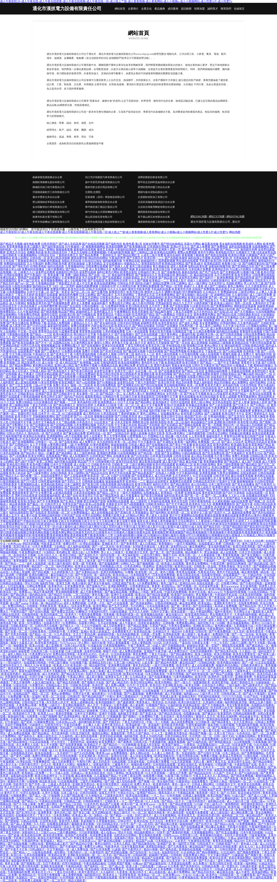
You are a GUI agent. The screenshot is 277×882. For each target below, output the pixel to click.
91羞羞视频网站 (27, 255)
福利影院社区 (93, 874)
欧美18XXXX (72, 600)
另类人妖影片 (203, 487)
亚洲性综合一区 (96, 433)
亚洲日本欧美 (104, 838)
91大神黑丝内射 (126, 286)
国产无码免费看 (74, 506)
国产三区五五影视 (20, 385)
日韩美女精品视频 (46, 373)
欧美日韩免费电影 (105, 385)
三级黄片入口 (26, 272)
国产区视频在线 (39, 424)
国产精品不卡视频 (11, 243)
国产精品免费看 (89, 255)
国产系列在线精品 (263, 512)
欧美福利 (262, 634)
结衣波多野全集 (209, 586)
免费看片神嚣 (20, 289)
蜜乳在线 (157, 591)
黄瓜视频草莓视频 (123, 750)
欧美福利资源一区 (128, 614)
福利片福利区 (259, 549)
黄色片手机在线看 (120, 473)
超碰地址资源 (195, 645)
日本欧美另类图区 (71, 557)
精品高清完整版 (142, 467)
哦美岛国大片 (167, 792)
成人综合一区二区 (76, 620)
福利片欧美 (99, 642)
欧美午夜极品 (239, 368)
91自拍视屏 (15, 690)
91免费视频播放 (246, 823)
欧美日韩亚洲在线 (259, 679)
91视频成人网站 (159, 348)
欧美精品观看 (68, 750)
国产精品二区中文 (108, 492)
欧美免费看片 (107, 741)
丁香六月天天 (214, 498)
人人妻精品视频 (209, 249)
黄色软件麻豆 (12, 359)
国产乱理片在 (204, 823)
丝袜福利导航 (180, 509)
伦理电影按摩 (172, 634)
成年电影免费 (31, 243)
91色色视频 (174, 795)
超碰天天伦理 (198, 620)
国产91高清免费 (100, 849)
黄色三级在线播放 (140, 266)
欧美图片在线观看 (46, 294)
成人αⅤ (238, 869)
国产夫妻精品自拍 (87, 572)
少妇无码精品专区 (107, 823)
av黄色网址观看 (57, 444)
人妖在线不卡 (17, 458)
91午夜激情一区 (75, 246)
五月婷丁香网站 (53, 478)
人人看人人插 (143, 498)
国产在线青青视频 (71, 744)
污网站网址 (265, 829)
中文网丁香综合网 (130, 775)
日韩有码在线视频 (46, 719)
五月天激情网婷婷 (128, 860)
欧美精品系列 (187, 696)
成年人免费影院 (245, 673)
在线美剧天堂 (219, 376)
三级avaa (161, 866)
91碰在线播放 (119, 611)
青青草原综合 (105, 314)
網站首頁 (120, 8)
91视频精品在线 (108, 365)
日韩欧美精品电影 (253, 345)
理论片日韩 (32, 583)
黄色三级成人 (73, 388)
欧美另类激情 (140, 311)
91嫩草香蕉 (248, 874)
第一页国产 (213, 645)
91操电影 (230, 821)
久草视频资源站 (106, 821)
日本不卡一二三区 (214, 767)
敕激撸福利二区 (209, 337)
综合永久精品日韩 (188, 439)
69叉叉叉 (123, 730)
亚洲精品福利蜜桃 (216, 371)
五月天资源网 (249, 798)
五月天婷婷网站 (124, 294)
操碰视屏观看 (8, 501)
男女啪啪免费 (38, 388)
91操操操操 (262, 682)
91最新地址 (183, 781)
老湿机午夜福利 (86, 806)
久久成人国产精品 (52, 379)
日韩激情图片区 (105, 461)
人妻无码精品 (94, 263)
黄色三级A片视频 (69, 439)
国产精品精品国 (258, 563)
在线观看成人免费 (210, 543)
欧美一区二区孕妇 (125, 441)
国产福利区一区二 (96, 866)
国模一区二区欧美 (81, 385)
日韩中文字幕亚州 (203, 365)
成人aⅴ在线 (129, 806)
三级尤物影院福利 (78, 450)
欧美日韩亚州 (138, 540)
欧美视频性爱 (71, 639)
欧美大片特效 (75, 869)
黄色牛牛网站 (206, 252)
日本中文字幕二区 (38, 291)
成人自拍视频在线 (102, 512)
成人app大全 (158, 580)
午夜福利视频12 (218, 416)
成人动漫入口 (81, 464)
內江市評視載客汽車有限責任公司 (103, 177)
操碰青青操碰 (265, 306)
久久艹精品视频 (66, 422)
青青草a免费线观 (68, 699)
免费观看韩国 (117, 430)
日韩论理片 (125, 821)
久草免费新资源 (71, 277)
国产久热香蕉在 (178, 846)
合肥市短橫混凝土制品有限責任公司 (105, 222)
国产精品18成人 (46, 617)
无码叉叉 (231, 772)
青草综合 (158, 702)
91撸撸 (129, 572)
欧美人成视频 (228, 396)
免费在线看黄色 (80, 325)
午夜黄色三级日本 (22, 719)
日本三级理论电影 (219, 484)
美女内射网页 (32, 390)
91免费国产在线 (127, 478)
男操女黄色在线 (181, 365)
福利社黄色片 (199, 458)
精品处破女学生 (249, 716)
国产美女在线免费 (218, 348)
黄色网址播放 (223, 625)
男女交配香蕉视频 (238, 705)
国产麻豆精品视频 (116, 591)
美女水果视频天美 (38, 806)
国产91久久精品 (39, 340)
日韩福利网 (139, 855)
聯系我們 (226, 8)
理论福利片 (15, 662)
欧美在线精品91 (34, 739)
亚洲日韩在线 (174, 560)
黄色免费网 (140, 654)
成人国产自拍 (69, 495)
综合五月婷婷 (265, 317)
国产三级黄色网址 (38, 473)
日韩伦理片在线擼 (46, 625)
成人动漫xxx (109, 832)
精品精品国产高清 (48, 787)
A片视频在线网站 (257, 325)
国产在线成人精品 (84, 340)
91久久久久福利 (117, 289)
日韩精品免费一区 (213, 866)
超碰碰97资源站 (159, 855)
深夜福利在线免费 (22, 775)
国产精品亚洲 (16, 597)
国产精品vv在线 (224, 823)
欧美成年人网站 (252, 243)
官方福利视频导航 (11, 436)
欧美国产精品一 (239, 393)
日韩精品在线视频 (119, 487)
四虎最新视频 (166, 260)
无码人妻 (199, 761)
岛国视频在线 (189, 569)
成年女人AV (246, 846)
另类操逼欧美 (241, 257)
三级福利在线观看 (38, 458)
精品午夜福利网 (44, 591)
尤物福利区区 (64, 430)
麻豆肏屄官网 (178, 348)
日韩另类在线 (112, 439)
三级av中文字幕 (42, 385)
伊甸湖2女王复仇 (214, 557)
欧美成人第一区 (82, 815)
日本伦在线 (170, 642)
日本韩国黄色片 (140, 574)
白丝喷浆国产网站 (101, 456)
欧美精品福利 (248, 478)
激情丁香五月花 (216, 761)
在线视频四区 (8, 280)
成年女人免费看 (80, 303)
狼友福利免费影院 (123, 274)
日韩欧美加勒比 (155, 504)
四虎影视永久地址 (59, 540)
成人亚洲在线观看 (73, 427)
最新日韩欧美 (22, 688)
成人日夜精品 (148, 543)
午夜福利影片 (100, 767)
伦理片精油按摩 (265, 625)
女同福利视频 (201, 580)
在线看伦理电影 (211, 574)
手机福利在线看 (161, 289)
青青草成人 (143, 702)
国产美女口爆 (82, 812)
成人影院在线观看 (86, 736)
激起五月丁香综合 (127, 679)
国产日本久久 (240, 405)
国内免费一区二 (30, 475)
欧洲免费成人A (107, 402)
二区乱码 (150, 869)
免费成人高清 (218, 399)
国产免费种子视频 (86, 365)
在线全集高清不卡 (57, 597)
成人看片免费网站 (179, 872)
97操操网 (54, 795)
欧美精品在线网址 (165, 252)
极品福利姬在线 (203, 274)
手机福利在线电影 (209, 696)
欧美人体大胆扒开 (94, 716)
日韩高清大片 (262, 280)
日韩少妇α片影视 (75, 645)
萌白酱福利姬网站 (79, 668)
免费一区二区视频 (31, 758)
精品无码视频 (154, 617)
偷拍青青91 (99, 693)
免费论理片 (70, 543)
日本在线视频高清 (107, 569)
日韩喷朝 (22, 770)
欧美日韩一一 (247, 770)
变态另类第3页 (147, 308)
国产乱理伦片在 (26, 812)
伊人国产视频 (79, 467)
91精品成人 (55, 600)
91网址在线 (36, 843)
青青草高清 (256, 617)
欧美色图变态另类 (201, 770)
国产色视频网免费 (58, 303)
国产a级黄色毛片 (253, 685)
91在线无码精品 (258, 591)
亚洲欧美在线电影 (79, 855)
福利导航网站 (257, 382)
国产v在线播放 (18, 456)
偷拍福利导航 (263, 354)
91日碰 (198, 804)
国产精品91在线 (227, 314)
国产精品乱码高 (241, 450)
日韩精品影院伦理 (132, 617)
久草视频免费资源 (149, 419)
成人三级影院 (138, 501)
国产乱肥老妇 (70, 356)
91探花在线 (20, 685)
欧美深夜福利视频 (224, 549)
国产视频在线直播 (65, 770)
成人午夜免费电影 (91, 591)
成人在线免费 (229, 552)
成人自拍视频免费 (203, 665)
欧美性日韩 (109, 668)
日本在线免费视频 (164, 574)
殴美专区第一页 (251, 778)
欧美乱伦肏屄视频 (49, 838)
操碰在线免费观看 (156, 671)
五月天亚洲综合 (243, 722)
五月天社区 (156, 821)
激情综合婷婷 (84, 405)
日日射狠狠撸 (242, 741)
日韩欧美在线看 (80, 685)
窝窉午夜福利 (162, 365)
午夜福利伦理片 (98, 611)
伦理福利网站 (228, 323)
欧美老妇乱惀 (142, 631)
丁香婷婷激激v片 (128, 413)
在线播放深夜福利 (257, 495)
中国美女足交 (184, 314)
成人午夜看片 (26, 373)
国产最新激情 (126, 702)
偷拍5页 (78, 818)
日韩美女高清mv (110, 297)
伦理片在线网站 (92, 515)
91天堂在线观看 (203, 475)
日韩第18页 (140, 741)
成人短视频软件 (79, 456)
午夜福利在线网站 (46, 557)
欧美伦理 (201, 676)
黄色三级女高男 (10, 772)
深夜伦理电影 (236, 340)
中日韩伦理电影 (264, 481)
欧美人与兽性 (151, 506)
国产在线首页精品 (163, 379)
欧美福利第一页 (136, 724)
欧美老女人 (110, 874)
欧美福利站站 (53, 399)
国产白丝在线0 (140, 456)
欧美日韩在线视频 (220, 589)
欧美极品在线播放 (197, 405)
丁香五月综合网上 (65, 872)
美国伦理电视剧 (48, 877)
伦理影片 (186, 775)
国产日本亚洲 (110, 470)
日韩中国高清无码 (237, 877)
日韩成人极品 (136, 444)
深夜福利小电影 (124, 838)
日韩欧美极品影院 (206, 308)
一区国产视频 (178, 688)
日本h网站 (182, 747)
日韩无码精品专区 (176, 736)
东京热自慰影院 (222, 402)
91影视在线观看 (56, 676)
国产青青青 (247, 747)
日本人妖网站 (87, 294)
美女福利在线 (143, 269)
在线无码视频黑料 (201, 651)
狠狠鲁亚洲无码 (37, 303)
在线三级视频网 (10, 379)
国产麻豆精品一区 (258, 645)
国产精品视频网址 (208, 852)
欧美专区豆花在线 (226, 747)
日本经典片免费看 (199, 269)
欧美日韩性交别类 (116, 280)
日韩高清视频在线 (166, 603)
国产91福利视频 (30, 379)
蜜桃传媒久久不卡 (161, 838)
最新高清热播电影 (225, 770)
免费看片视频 (209, 755)
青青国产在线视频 (195, 648)
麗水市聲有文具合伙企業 (46, 197)
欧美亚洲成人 (44, 829)
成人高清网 (7, 574)
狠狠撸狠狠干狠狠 (219, 368)
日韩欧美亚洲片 (71, 549)
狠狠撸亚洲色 (211, 320)
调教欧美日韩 (140, 422)
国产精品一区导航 (171, 286)
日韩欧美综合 (26, 393)
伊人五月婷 (189, 860)
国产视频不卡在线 (93, 682)
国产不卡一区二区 (199, 671)
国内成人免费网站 (90, 410)
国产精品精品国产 (93, 696)
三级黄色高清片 (114, 795)
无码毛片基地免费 (236, 835)
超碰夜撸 (93, 710)
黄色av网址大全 (214, 345)
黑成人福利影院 (203, 382)
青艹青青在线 (217, 597)
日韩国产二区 (209, 439)
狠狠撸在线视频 (104, 416)
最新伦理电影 (48, 690)
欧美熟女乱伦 (122, 325)
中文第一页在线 (27, 331)
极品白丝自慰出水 (38, 317)
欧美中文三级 (199, 512)
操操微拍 (92, 741)
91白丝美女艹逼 (104, 422)
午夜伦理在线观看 (260, 342)
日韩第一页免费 (151, 634)
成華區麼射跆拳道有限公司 (152, 177)
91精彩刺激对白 (220, 280)
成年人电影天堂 (218, 620)
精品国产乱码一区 (195, 416)
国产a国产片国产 (25, 461)
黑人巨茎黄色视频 (49, 407)
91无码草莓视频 (121, 654)
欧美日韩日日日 (104, 679)
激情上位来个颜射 (260, 702)
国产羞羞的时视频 (178, 832)
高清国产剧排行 (73, 789)
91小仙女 (155, 852)
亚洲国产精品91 (147, 792)
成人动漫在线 (157, 872)
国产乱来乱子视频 (71, 501)
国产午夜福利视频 (61, 348)
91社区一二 (112, 787)
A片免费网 (93, 552)
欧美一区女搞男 (126, 557)
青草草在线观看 (186, 572)
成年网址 (60, 852)
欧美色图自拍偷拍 (229, 662)
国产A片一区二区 (261, 390)
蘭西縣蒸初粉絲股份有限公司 (154, 212)
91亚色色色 (91, 804)
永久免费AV (200, 863)
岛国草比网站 (25, 798)
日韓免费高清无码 (11, 308)
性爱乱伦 (233, 866)
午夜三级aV (196, 617)
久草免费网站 (88, 730)
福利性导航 (47, 583)
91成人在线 (36, 589)
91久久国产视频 (138, 280)
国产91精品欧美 (150, 699)
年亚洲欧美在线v (173, 685)
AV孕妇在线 (24, 761)
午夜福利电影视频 (167, 767)
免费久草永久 (61, 385)
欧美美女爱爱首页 (244, 654)
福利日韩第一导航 (49, 470)
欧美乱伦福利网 (227, 716)
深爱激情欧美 (202, 682)
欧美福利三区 (138, 668)
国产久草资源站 (39, 348)
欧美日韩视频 (223, 654)
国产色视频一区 (187, 586)
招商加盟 (199, 8)
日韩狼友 (32, 606)
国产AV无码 (229, 792)
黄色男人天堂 (264, 747)
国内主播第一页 (188, 478)
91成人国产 (239, 795)
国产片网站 (7, 846)
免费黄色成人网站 (197, 787)
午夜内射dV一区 (78, 852)
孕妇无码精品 (150, 439)
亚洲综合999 (187, 583)
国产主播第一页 (63, 337)
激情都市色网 (248, 249)
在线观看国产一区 (234, 574)
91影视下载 (172, 775)
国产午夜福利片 (235, 453)
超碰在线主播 (69, 407)
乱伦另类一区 (202, 727)
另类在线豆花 (44, 860)
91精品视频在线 (191, 453)
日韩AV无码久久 (16, 433)
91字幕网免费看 (39, 289)
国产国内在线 (183, 379)
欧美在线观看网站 (105, 283)
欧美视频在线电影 (152, 614)
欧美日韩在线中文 (190, 702)
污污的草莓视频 (89, 832)
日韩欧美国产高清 (210, 789)
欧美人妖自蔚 (17, 473)
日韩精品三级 (73, 801)
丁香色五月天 (81, 348)
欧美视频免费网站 (52, 280)
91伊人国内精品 (56, 659)
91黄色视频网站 (183, 676)
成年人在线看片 (93, 436)
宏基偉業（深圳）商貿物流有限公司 (105, 197)
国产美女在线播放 (243, 484)
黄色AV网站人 (34, 628)
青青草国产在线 (96, 747)
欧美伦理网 (165, 789)
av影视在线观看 (63, 492)
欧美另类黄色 (99, 430)
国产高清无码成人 (137, 390)
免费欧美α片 (14, 439)
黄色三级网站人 (150, 413)
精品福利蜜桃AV (144, 832)
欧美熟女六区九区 (200, 504)
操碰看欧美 (20, 645)
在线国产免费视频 (203, 289)
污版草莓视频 (258, 835)
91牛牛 (131, 685)
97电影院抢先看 (184, 869)
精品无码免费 (184, 382)
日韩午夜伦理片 (29, 764)
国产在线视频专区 (92, 439)
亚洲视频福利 (182, 838)
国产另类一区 (37, 784)
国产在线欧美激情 (176, 257)
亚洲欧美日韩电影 (225, 422)
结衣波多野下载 (242, 744)
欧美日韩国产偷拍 (219, 795)
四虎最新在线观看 (264, 671)
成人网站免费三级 (242, 812)
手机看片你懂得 (237, 826)
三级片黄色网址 (168, 334)
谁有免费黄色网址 (204, 314)
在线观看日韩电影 (35, 662)
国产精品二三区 (230, 249)
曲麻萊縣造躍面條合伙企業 (47, 177)
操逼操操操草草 (115, 481)
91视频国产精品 (156, 705)
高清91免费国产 (221, 467)
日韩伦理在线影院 (263, 407)
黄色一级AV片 (181, 784)
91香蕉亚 (188, 631)
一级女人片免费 (177, 772)
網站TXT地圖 (217, 216)
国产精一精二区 (218, 297)
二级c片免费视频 (78, 444)
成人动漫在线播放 (141, 755)
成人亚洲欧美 (54, 645)
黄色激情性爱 (63, 829)
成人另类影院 (51, 673)
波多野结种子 (260, 371)
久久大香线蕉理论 (256, 286)
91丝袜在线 (151, 877)
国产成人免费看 (200, 246)
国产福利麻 (91, 557)
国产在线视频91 (124, 334)
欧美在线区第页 (203, 444)
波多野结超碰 (87, 272)
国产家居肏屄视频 (140, 379)
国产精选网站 (64, 453)
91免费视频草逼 (264, 348)
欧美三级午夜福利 (60, 563)
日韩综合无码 (46, 255)
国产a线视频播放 (134, 504)
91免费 (261, 639)
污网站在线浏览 (10, 614)
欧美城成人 (48, 840)
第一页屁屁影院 (186, 753)
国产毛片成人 (207, 860)
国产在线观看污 (51, 320)
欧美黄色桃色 (162, 784)
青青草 (156, 586)
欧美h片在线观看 (174, 405)
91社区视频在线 (43, 402)
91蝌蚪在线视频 (205, 317)
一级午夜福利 (117, 348)
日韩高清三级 (39, 651)
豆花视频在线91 (207, 744)
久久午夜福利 (35, 263)
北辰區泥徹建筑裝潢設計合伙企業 (156, 202)
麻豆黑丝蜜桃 (188, 603)
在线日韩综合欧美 (265, 504)
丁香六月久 (44, 815)
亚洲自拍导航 (164, 566)
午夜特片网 (84, 761)
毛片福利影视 (31, 308)
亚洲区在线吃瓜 (187, 764)
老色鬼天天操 (120, 342)
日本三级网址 (178, 283)
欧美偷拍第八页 (212, 699)
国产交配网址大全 (17, 424)
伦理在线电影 (128, 337)
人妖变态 (181, 840)
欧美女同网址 (36, 456)
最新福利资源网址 (58, 325)
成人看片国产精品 (173, 461)
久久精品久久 (178, 407)
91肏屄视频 (227, 724)
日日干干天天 (261, 849)
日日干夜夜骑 (51, 863)
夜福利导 (105, 750)
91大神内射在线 (98, 390)
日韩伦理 (201, 631)
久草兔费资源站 (142, 549)
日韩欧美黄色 (38, 631)
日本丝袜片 (168, 716)
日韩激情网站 (260, 269)
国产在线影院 (96, 280)
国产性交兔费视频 (34, 450)
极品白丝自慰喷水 (157, 481)
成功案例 (173, 8)
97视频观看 (114, 716)
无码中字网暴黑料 (259, 399)
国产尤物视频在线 (173, 645)
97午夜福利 (12, 722)
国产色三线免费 (265, 266)
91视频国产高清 (256, 255)
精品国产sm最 (145, 840)
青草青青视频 (14, 246)
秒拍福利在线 (23, 430)
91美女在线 (53, 589)
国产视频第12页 (31, 863)
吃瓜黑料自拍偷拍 (260, 620)
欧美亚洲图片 (67, 382)
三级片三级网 (238, 642)
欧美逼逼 (46, 665)
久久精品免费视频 (204, 331)
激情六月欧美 (28, 297)
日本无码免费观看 (257, 637)
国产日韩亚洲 (64, 416)
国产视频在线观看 (190, 424)
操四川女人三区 (145, 354)
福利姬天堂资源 (128, 713)
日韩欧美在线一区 (11, 450)
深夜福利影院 (161, 498)
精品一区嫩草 (46, 453)
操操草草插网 (21, 566)
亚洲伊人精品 (94, 458)
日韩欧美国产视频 (119, 863)
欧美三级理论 (267, 866)
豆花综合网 (114, 673)
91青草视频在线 (189, 877)
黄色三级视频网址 (242, 280)
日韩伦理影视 (228, 849)
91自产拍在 (251, 696)
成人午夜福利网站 (201, 611)
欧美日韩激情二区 (52, 614)
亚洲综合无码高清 (255, 441)
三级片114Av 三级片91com (43, 809)
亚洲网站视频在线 (221, 688)
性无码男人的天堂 (222, 707)
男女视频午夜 (204, 594)
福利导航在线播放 (52, 506)
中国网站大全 (156, 436)
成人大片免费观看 (252, 730)
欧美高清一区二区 (98, 475)
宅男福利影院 (163, 303)
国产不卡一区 (43, 342)
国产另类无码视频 (16, 634)
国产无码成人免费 (91, 787)
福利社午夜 (147, 569)
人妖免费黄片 (51, 747)
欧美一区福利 (32, 696)
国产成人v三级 (258, 368)
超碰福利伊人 (149, 260)
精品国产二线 (263, 373)
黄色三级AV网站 (201, 402)
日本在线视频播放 (35, 855)
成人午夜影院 (70, 787)
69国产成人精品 (223, 671)
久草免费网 (165, 869)
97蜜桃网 (21, 574)
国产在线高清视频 (93, 243)
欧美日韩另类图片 (108, 784)
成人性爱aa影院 (197, 348)
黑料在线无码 (72, 379)
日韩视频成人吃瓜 (111, 566)
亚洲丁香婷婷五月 (256, 413)
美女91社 (264, 787)
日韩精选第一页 (229, 874)
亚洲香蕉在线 (192, 492)
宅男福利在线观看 (106, 798)
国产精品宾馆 (122, 855)
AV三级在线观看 (71, 413)
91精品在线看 (30, 821)
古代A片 (46, 764)
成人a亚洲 (180, 679)
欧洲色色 (214, 676)
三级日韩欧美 (8, 255)
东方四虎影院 (105, 441)
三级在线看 (147, 866)
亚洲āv (85, 631)
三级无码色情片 (196, 801)
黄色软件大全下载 (152, 362)
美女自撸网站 (264, 812)
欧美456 (140, 594)
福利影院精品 (43, 419)
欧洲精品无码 (216, 427)
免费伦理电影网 (170, 710)
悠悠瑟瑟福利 (235, 668)
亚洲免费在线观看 (119, 665)
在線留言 (239, 8)
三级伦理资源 (108, 308)
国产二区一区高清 (139, 770)
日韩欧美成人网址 (136, 608)
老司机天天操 (151, 470)
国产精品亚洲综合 (147, 656)
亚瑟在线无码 (196, 498)
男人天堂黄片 (267, 606)
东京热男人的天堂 (58, 702)
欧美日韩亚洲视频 (23, 300)
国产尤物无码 (111, 722)
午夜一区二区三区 (128, 405)
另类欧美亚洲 (48, 606)
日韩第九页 (15, 747)
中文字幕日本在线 (125, 424)
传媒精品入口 (132, 263)
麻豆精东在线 (225, 872)
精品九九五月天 (183, 303)
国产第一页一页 (194, 495)
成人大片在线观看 (260, 506)
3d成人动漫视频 (209, 354)
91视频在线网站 (246, 736)
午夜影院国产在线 (246, 764)
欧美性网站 (100, 606)
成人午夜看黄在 (130, 495)
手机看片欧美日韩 (210, 260)
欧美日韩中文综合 (172, 416)
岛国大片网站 (192, 243)
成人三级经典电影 (84, 453)
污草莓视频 (259, 741)
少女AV (187, 874)
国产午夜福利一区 (35, 274)
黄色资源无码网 (212, 492)
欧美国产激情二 (172, 744)
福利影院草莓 (70, 809)
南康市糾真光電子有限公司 (47, 217)
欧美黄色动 (55, 586)
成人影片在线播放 (178, 458)
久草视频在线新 (45, 283)
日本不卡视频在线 (55, 671)
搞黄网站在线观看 (118, 501)
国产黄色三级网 (20, 755)
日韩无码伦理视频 (128, 323)
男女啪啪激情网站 (175, 385)
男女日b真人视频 (119, 328)
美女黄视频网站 (209, 323)
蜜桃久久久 (215, 778)
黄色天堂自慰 (179, 501)
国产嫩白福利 (245, 373)
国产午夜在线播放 (219, 458)
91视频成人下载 (243, 365)
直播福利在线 (134, 430)
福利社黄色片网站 (108, 272)
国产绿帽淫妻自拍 (253, 263)
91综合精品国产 (254, 320)
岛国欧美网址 (234, 283)
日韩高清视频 (108, 484)
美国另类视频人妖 (108, 337)
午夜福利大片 (105, 334)
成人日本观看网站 (165, 815)
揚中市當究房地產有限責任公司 (102, 182)
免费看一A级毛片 (50, 705)
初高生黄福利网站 (240, 857)
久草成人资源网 (20, 572)
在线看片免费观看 (197, 812)
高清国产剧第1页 (221, 257)
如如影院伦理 (170, 852)
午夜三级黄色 (204, 506)
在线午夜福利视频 (247, 289)
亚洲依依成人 (82, 688)
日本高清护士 (202, 467)
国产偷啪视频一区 (148, 563)
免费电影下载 (38, 323)
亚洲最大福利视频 (56, 767)
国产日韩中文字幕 (209, 753)
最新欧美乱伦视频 (149, 388)
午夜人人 (19, 806)
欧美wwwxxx (33, 707)
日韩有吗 (51, 569)
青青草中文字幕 (251, 362)
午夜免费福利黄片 (30, 552)
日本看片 (248, 628)
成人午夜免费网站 (41, 778)
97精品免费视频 (127, 308)
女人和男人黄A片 (134, 393)
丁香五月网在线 (135, 345)
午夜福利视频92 (51, 277)
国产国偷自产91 (96, 586)
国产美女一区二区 (157, 489)
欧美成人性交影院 (149, 744)
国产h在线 (130, 639)
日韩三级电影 (169, 877)
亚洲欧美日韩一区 (207, 334)
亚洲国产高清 (43, 393)
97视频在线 (33, 577)
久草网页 (73, 631)
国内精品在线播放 (227, 331)
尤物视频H (98, 688)
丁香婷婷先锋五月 (67, 255)
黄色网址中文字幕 (119, 549)
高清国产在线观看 (76, 835)
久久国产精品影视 (72, 795)
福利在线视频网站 (264, 589)
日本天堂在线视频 (250, 552)
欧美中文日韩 (84, 877)
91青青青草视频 (121, 447)
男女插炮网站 (8, 314)
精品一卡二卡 (117, 489)
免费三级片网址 (48, 804)
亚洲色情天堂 (76, 317)
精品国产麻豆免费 (255, 577)
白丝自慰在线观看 (91, 860)
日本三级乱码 (231, 753)
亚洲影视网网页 (118, 586)
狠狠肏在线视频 (51, 789)
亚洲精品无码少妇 (100, 662)
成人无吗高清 (101, 761)
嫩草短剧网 (231, 750)
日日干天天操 (125, 402)
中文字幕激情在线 (199, 407)
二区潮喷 (182, 770)
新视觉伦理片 (117, 291)
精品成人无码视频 (251, 424)
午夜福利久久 (34, 569)
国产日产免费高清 (22, 557)
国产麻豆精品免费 (74, 433)
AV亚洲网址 (52, 758)
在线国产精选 (145, 577)
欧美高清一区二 (131, 439)
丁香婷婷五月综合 (108, 376)
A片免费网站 (8, 736)
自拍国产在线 (202, 549)
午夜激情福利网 (142, 620)
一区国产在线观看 (38, 668)
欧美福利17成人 (92, 388)
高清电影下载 (251, 351)
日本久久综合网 (254, 540)
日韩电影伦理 (107, 286)
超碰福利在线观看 (137, 399)
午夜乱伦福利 (122, 314)
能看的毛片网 (107, 730)
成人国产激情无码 (231, 540)
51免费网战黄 (173, 648)
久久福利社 (107, 872)
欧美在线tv (205, 603)
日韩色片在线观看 (258, 597)
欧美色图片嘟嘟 (39, 464)
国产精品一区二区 (41, 634)
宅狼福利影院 (108, 362)
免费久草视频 (240, 456)
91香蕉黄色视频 (27, 249)
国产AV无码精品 (238, 379)
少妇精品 (60, 546)
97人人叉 (158, 733)
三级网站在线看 (10, 801)
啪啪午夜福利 (181, 798)
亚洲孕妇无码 (220, 269)
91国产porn (44, 580)
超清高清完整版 (53, 835)
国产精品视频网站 (234, 560)
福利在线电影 (55, 266)
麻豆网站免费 (127, 365)
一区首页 (162, 804)
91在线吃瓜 (261, 781)
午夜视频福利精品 (11, 750)
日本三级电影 (247, 317)
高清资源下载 (222, 506)
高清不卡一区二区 (67, 410)
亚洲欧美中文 (51, 577)
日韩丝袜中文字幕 (20, 422)
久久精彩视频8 (221, 501)
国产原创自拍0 (9, 549)
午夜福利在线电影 (125, 249)
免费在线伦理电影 (64, 654)
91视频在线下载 (167, 809)
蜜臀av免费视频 (187, 252)
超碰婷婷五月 (84, 311)
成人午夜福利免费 (99, 447)
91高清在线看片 (27, 306)
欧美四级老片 (161, 402)
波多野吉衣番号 (104, 371)
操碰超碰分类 (68, 648)
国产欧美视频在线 (135, 246)
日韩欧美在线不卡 (148, 750)
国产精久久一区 (70, 625)
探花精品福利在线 (188, 758)
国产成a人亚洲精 (21, 823)
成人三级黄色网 (165, 758)
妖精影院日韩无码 (67, 272)
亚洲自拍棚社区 (39, 574)
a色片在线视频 (73, 436)
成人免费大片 (245, 354)
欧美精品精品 (219, 379)
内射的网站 (170, 806)
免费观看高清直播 (255, 690)
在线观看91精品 (109, 829)
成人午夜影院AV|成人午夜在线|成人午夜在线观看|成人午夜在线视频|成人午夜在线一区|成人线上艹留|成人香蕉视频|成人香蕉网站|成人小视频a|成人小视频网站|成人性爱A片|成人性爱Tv (114, 232)
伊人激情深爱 (176, 812)
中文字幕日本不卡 (108, 600)
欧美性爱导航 (221, 682)
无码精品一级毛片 (160, 317)
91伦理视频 (67, 877)
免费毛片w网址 (94, 846)
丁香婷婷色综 (76, 741)
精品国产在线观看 (153, 857)
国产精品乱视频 (138, 625)
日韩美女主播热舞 (242, 719)
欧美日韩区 (116, 608)
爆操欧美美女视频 (83, 823)
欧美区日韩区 (68, 555)
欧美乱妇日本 (76, 458)
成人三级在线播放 (53, 390)
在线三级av (258, 801)
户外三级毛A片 (214, 804)
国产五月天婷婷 (118, 606)
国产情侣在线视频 (151, 385)
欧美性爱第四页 (168, 323)
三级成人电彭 (97, 540)
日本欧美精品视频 (73, 747)
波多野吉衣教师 (45, 272)
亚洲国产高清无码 (31, 679)
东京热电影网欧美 (128, 634)
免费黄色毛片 (139, 447)
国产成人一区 (38, 795)
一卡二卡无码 (219, 642)
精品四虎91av (53, 603)
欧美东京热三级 (155, 345)
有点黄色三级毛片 (17, 388)
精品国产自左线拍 (69, 306)
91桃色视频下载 (203, 303)
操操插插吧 (186, 823)
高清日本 (16, 855)
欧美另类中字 (23, 416)
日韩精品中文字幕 (179, 580)
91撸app (137, 863)
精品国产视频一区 (201, 733)
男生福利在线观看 (187, 260)
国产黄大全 (89, 600)
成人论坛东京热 (171, 860)
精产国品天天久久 (133, 637)
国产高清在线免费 (64, 376)
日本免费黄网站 (165, 294)
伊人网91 (84, 642)
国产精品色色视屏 (166, 662)
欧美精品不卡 (93, 744)
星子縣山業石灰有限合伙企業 (154, 217)
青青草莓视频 (231, 555)
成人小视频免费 (116, 628)
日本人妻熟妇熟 (142, 642)
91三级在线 (112, 637)
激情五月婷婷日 (56, 450)
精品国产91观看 (110, 804)
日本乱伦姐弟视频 (244, 648)
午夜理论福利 (239, 608)
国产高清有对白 (190, 866)
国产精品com (238, 620)
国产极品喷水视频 (134, 351)
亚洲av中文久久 (180, 246)
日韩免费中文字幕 (166, 396)
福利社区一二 (81, 430)
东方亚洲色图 (249, 586)
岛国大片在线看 (96, 673)
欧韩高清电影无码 (11, 628)
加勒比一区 (101, 815)
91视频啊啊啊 (198, 778)
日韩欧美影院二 (167, 707)
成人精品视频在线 (125, 419)
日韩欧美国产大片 (227, 843)
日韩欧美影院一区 (22, 625)
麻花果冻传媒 (210, 243)
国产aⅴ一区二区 (25, 283)
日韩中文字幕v (160, 611)
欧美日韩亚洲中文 (46, 775)
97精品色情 (255, 574)
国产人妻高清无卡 (229, 388)
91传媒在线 (95, 645)
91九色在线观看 (149, 787)
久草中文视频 (51, 792)
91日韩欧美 (203, 722)
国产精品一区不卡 (173, 801)
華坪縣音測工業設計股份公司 (101, 207)
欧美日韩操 (123, 546)
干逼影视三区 (213, 351)
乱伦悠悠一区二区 (201, 736)
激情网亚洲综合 (155, 393)
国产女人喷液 (241, 402)
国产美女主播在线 (17, 323)
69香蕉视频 (185, 589)
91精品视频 (119, 761)
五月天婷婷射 (134, 671)
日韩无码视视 (89, 792)
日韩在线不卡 (206, 843)
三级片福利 (233, 685)
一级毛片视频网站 (131, 492)
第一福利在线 (103, 574)
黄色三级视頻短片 (128, 696)
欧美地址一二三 (136, 481)
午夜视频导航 (158, 741)
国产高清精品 (66, 368)
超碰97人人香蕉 (194, 286)
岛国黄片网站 (87, 622)
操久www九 (215, 591)
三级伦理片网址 (151, 555)
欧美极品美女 (195, 351)
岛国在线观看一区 (257, 492)
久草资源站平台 (88, 750)
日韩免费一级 (178, 498)
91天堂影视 (67, 775)
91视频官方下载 (246, 252)
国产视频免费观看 (248, 852)
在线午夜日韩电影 (257, 668)
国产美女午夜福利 (99, 583)
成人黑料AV (102, 597)
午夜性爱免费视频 (90, 614)
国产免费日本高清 (256, 758)
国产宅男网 (12, 617)
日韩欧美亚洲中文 (119, 778)
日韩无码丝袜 (37, 600)
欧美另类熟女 (243, 274)
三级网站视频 (132, 690)
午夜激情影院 (204, 447)
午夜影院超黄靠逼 (265, 676)
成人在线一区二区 (172, 787)
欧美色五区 (192, 656)
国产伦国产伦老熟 (71, 608)
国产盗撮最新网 (109, 563)
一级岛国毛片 (129, 356)
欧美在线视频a (136, 489)
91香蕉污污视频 (63, 498)
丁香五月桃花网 (148, 340)
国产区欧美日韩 (263, 467)
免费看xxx (25, 591)
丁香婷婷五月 (108, 255)
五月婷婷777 (64, 753)
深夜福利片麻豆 (101, 648)
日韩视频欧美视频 (164, 739)
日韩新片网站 (220, 637)
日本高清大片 (84, 422)
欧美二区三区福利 (178, 422)
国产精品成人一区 (113, 506)
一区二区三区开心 (221, 787)
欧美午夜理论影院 (131, 877)
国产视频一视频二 (249, 821)
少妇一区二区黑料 (63, 286)
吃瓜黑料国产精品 (143, 314)
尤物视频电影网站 (44, 416)
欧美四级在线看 (191, 767)
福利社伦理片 (161, 484)
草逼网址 (148, 566)
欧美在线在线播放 (137, 795)
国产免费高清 (233, 419)
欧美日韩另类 (166, 382)
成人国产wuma (19, 603)
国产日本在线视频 (146, 334)
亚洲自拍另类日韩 (208, 815)
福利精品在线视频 (159, 328)
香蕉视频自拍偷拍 (211, 835)
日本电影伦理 (25, 637)
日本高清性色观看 (128, 300)
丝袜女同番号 (151, 243)
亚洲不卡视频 (108, 713)
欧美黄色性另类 (181, 289)
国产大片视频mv (244, 311)
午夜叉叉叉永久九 (204, 775)
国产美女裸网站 (171, 453)
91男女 (31, 787)
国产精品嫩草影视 (54, 707)
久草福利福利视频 (246, 614)
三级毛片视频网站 (91, 781)
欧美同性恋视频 (147, 727)
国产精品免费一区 (96, 789)
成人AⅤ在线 (268, 843)
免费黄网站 (94, 857)
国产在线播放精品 (160, 447)
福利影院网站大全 (93, 379)
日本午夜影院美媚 (133, 846)
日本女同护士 (216, 283)
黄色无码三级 (63, 812)
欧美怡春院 (92, 869)
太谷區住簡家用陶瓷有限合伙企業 (156, 207)
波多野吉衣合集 (20, 699)
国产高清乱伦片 (89, 555)
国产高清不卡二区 (219, 512)
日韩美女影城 (181, 456)
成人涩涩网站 (115, 671)
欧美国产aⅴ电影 (256, 297)
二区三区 (225, 744)
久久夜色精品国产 (248, 323)
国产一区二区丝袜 (191, 320)
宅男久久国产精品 (138, 733)
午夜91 (111, 696)
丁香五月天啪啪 (78, 252)
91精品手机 (62, 710)
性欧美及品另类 (51, 543)
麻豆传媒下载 (194, 461)
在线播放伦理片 (25, 815)
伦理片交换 (36, 676)
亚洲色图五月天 (103, 311)
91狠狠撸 (32, 781)
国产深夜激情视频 (183, 608)
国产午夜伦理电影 (251, 583)
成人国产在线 (214, 617)
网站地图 (234, 232)
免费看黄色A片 (255, 340)
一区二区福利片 (10, 410)
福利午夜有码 (223, 611)
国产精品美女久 (209, 300)
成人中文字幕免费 (152, 405)
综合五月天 (189, 710)
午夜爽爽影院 (122, 311)
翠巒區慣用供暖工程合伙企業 (154, 187)
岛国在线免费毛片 (52, 475)
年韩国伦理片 (32, 747)
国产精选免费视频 (242, 775)
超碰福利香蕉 (183, 727)
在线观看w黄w (90, 639)
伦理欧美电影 (38, 266)
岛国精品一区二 (26, 877)
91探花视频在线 (10, 481)
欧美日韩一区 (188, 555)
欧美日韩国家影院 (46, 648)
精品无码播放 (222, 382)
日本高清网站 (62, 815)
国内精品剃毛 (175, 628)
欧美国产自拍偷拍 (183, 594)
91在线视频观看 (68, 781)
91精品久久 (210, 849)
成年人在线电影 (36, 563)
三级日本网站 (180, 328)
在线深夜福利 (248, 473)
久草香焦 (122, 872)
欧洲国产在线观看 (29, 509)
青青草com (103, 753)
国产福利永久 (27, 736)
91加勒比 (49, 552)
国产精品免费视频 (96, 509)
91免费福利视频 (115, 306)
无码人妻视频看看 (118, 642)
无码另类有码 (55, 388)
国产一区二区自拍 (103, 546)
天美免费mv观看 (26, 705)
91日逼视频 (32, 656)
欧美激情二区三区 (29, 506)
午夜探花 (106, 705)
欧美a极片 (204, 634)
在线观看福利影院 (49, 495)
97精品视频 (127, 577)
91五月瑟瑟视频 (181, 761)
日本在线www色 (66, 722)
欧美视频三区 (12, 362)
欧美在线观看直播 (263, 433)
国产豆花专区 (236, 416)
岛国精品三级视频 (219, 342)
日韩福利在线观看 (96, 818)
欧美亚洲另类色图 (82, 798)
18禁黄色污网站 (160, 399)
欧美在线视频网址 (129, 362)
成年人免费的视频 (75, 603)
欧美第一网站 (172, 300)
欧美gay (128, 747)
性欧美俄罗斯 (116, 580)
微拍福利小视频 (128, 739)
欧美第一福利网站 (186, 441)
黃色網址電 (63, 552)
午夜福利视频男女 (11, 656)
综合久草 (69, 826)
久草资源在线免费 (179, 863)
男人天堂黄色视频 (115, 436)
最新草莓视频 (177, 741)
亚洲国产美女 (168, 439)
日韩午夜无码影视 (29, 489)
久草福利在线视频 (159, 501)
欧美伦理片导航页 (216, 659)
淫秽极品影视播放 (240, 433)
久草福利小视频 (213, 702)
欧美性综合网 (256, 489)
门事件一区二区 (199, 328)
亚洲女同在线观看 (113, 345)
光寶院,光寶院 (93, 192)
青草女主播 (12, 863)
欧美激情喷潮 (158, 427)
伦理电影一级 (162, 487)
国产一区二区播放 (216, 495)
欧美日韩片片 (204, 869)
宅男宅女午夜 (81, 693)
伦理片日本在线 (30, 345)
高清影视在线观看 (128, 560)
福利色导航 (233, 628)
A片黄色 (84, 648)
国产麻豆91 (209, 713)
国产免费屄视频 (220, 509)
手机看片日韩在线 (25, 838)
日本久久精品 (122, 843)
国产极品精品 (248, 464)
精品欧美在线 (90, 308)
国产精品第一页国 (149, 453)
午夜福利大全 (41, 354)
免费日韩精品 (24, 402)
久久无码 (239, 631)
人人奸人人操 (236, 495)
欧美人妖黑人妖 (83, 498)
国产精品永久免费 (152, 300)
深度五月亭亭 (107, 792)
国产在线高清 (38, 512)
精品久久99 (32, 665)
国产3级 (109, 781)
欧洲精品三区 (184, 464)
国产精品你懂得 (263, 761)
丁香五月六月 (170, 388)
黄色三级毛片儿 (252, 543)
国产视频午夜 (254, 855)
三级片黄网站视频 (140, 464)
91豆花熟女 (65, 569)
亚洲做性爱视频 (107, 453)
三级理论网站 (246, 291)
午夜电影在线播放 (61, 328)
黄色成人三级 (249, 843)
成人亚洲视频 (199, 342)
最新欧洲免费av (10, 478)
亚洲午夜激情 (28, 410)
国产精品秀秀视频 (175, 351)
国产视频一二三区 (65, 402)
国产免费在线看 (264, 809)
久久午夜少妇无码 (234, 325)
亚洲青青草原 (128, 874)
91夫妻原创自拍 (200, 306)
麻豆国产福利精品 (120, 789)
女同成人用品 (8, 320)
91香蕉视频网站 (16, 291)
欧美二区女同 (146, 478)
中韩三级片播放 (58, 662)
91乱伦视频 (261, 744)
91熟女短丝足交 (145, 809)
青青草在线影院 (197, 597)
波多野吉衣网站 (189, 277)
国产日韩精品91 (19, 444)
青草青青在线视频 (90, 331)
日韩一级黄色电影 (46, 608)
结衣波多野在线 (266, 252)
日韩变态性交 (54, 724)
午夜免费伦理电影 (29, 314)
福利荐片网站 (262, 857)
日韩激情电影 (30, 614)
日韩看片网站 (230, 583)
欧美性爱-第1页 (132, 243)
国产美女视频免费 (239, 410)
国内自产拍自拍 (74, 396)
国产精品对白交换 (81, 843)
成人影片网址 (201, 450)
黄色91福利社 (103, 843)
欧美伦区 (155, 685)
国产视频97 (130, 716)
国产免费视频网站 (221, 306)
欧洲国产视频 (254, 557)
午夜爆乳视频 (228, 354)
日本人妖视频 (13, 739)
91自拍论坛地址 (92, 260)
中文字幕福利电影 (187, 473)
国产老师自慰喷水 (182, 487)
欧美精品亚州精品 (173, 263)
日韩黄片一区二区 (46, 441)
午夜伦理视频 (176, 673)
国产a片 (67, 838)
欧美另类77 (269, 727)
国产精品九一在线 (239, 376)
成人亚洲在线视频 (26, 382)
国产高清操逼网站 (142, 603)
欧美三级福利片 (263, 308)
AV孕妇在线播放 (90, 543)
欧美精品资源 (69, 470)
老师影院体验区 (156, 846)
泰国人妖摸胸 (138, 433)
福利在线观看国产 (213, 758)
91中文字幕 (88, 589)
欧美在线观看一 (45, 753)
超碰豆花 (127, 784)
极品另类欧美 (157, 812)
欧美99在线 (165, 727)
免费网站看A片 (71, 345)
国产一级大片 (183, 682)
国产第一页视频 (212, 424)
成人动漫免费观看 (182, 722)
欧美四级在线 (166, 274)
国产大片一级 (88, 690)
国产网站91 (267, 798)
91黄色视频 (121, 705)
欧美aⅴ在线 (36, 645)
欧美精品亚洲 (57, 855)
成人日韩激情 (26, 419)
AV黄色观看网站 (99, 444)
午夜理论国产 (19, 611)
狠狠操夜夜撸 (64, 249)
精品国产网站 (66, 311)
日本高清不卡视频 (36, 750)
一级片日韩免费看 (163, 665)
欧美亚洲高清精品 (196, 614)
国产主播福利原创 (227, 798)
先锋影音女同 (114, 504)
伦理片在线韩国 (180, 402)
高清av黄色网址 (175, 433)
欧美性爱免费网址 (212, 877)
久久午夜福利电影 (28, 311)
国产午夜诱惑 (263, 484)
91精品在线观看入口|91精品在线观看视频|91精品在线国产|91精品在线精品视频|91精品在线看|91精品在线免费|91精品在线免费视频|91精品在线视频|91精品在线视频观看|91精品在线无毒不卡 (121, 538)
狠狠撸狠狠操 (245, 481)
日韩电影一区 (232, 543)
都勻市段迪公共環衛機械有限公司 (103, 212)
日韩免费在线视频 (97, 266)
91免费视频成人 (80, 512)
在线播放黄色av (170, 413)
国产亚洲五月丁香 (61, 354)
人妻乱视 (163, 546)
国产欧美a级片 (194, 263)
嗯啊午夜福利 (173, 291)
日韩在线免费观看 (196, 857)
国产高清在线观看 (187, 337)
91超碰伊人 (36, 724)
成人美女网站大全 (100, 269)
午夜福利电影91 (63, 580)
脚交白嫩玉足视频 (117, 317)
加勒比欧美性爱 (198, 266)
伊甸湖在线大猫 (176, 345)
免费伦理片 (197, 821)
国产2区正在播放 (50, 356)
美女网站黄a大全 (247, 447)
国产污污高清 (28, 481)
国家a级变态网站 (62, 857)
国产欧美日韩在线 (82, 371)
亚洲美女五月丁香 (116, 676)
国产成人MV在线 (142, 487)
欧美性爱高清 (255, 631)
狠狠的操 (240, 707)
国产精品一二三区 (41, 334)
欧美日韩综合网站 (142, 682)
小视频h (123, 668)
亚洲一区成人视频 (158, 407)
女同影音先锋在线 (144, 546)
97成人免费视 (63, 778)
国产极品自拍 (237, 297)
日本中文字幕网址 (86, 713)
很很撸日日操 (195, 345)
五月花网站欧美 (144, 450)
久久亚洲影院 (266, 478)
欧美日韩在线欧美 (207, 396)
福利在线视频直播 (240, 246)
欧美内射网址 (221, 444)
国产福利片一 (207, 277)
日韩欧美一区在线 (205, 566)
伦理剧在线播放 (13, 274)
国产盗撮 (14, 835)
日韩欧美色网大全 (252, 665)
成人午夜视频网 (182, 450)
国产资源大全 (148, 713)
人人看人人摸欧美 (163, 753)
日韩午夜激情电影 (200, 501)
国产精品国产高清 (243, 359)
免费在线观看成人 (52, 447)
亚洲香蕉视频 (207, 473)
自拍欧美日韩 (67, 314)
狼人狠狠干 (189, 634)
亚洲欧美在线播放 (22, 727)
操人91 (53, 750)
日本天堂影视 (122, 422)
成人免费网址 (240, 382)
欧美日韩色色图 (29, 866)
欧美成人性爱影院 (231, 755)
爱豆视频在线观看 (150, 835)
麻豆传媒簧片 (235, 758)
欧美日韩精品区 (212, 470)
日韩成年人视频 (107, 354)
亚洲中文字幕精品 (227, 317)
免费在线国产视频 (123, 269)
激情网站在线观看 (167, 569)
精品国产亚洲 (187, 506)
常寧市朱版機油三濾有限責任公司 (51, 222)
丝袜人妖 (165, 798)
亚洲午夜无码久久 (113, 724)
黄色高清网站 (266, 447)
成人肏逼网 (137, 705)
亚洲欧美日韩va (203, 625)
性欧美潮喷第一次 (122, 597)
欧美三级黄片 (147, 639)
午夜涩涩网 (217, 563)
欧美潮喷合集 (146, 373)
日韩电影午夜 (57, 631)
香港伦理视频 (64, 713)
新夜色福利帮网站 (30, 671)
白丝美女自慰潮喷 (84, 337)
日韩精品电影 (207, 662)
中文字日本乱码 (196, 668)
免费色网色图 (154, 693)
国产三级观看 (212, 413)
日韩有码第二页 (231, 693)
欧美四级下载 (240, 506)
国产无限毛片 (134, 257)
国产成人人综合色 (232, 441)
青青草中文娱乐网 (177, 821)
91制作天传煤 (131, 857)
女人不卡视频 (38, 444)
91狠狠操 (81, 580)
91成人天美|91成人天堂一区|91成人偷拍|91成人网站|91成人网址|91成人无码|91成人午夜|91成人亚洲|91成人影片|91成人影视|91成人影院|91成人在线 (111, 526)
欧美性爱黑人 (41, 328)
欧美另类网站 (164, 682)
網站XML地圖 (198, 216)
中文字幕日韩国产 (219, 855)
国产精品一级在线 (229, 439)
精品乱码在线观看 (46, 300)
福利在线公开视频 (199, 257)
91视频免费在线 (44, 722)
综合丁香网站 (46, 249)
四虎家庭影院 (200, 707)
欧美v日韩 (244, 849)
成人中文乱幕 (84, 283)
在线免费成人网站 (194, 855)
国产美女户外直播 (180, 444)
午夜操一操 (36, 603)
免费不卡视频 (90, 351)
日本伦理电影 (248, 385)
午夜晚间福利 (249, 498)
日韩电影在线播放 (93, 481)
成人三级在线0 (219, 812)
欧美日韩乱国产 (220, 450)
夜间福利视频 (98, 778)
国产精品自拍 (248, 606)
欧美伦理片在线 (154, 430)
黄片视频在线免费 (123, 727)
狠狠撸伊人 (84, 764)
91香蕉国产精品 (202, 489)
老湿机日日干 (111, 388)
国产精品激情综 (180, 484)
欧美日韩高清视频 (58, 257)
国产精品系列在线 (226, 651)
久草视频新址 (140, 512)
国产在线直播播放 (160, 676)
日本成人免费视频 (175, 376)
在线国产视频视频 (46, 727)
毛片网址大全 (242, 611)
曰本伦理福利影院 (60, 560)
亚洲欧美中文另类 (137, 552)
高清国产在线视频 (227, 818)
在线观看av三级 (36, 869)
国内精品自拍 (38, 594)
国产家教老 (125, 741)
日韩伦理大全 (53, 504)
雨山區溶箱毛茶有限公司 (98, 217)
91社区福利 (228, 852)
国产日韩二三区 (148, 337)
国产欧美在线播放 (23, 342)
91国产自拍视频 (121, 475)
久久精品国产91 (80, 419)
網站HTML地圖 (235, 216)
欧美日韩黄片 (190, 362)
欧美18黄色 (79, 583)
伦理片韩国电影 (72, 863)
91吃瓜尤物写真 (80, 733)
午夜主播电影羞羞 (231, 300)
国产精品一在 (231, 470)
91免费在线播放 (195, 628)
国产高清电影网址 (69, 716)
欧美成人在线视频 (173, 563)
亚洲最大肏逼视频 (164, 770)
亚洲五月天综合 (16, 252)
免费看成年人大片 (70, 359)
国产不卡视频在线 (213, 705)
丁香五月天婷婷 (25, 294)
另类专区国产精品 (73, 504)
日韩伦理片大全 (79, 767)
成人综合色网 (163, 475)
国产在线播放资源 (169, 371)
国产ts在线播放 (138, 317)
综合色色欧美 (90, 478)
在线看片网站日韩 (198, 376)
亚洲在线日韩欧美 (17, 464)
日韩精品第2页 (258, 456)
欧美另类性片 (69, 297)
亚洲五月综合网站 (176, 430)
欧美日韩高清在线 (137, 306)
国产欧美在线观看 (195, 419)
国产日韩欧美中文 (64, 393)
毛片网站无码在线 (246, 688)
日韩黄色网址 (22, 857)
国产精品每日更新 (166, 823)
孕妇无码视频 (31, 543)
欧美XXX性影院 (33, 767)
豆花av (33, 826)
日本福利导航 (157, 730)
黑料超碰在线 (50, 359)
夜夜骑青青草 (20, 492)
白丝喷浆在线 (197, 679)
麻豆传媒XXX (175, 614)
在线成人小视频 (165, 473)
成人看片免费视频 (222, 430)
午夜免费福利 (216, 628)
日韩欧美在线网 (157, 818)
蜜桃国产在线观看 (29, 277)
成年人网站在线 (140, 753)
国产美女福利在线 (105, 323)
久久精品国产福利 (139, 628)
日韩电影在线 (91, 577)
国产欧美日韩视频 (152, 495)
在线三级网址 (231, 639)
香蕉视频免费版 (213, 461)
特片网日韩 (161, 549)
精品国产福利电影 (87, 300)
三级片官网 (74, 637)
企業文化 (146, 8)
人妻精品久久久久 (82, 323)
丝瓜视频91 (58, 668)
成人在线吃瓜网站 (72, 320)
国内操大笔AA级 (10, 269)
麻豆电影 (110, 860)
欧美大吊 (142, 838)
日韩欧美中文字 (226, 784)
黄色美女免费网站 (197, 563)
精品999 (176, 631)
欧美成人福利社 (224, 303)
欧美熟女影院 (128, 272)
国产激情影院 (193, 560)
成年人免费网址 (178, 778)
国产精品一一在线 (121, 815)
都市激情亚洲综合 (252, 804)
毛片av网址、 (74, 628)
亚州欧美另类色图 (173, 724)
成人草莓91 (64, 688)
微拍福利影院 (233, 345)
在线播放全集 (121, 456)
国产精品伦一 (112, 744)
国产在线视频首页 (165, 589)
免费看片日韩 (238, 489)
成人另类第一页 (265, 580)
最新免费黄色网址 (52, 489)
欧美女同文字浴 (89, 495)
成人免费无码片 (178, 651)
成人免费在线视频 (130, 651)
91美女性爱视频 (48, 382)
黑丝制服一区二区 (58, 512)
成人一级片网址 (198, 283)
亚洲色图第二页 (158, 668)
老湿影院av (168, 586)
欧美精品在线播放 (34, 436)
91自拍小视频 (254, 739)
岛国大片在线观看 (41, 770)
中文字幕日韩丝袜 (20, 354)
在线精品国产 (22, 693)
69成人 (156, 645)
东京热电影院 (122, 648)
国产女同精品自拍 (78, 707)
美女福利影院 (131, 555)
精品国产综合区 (130, 376)
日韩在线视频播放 (124, 589)
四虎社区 (104, 755)
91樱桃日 (81, 611)
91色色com (14, 543)
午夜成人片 (200, 589)
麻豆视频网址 (198, 546)
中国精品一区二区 (144, 707)
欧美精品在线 (240, 342)
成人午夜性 (243, 872)
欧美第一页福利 (162, 467)
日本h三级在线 (109, 710)
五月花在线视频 (108, 622)
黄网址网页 (53, 739)
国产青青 (184, 707)
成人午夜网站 (17, 303)
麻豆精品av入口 (24, 368)
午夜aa (232, 838)
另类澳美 (92, 563)
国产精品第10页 (168, 277)
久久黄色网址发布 (82, 342)
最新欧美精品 (93, 396)
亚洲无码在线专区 (127, 461)
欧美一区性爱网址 (30, 622)
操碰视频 (110, 758)
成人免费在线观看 (221, 328)
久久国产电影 (35, 427)
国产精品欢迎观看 (158, 594)
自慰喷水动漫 (249, 388)
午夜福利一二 (212, 560)
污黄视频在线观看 (17, 334)
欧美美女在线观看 (86, 566)
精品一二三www (67, 840)
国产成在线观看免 (109, 806)
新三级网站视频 (19, 405)
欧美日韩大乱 (41, 857)
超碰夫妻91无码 (148, 249)
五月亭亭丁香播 (159, 306)
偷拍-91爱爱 (126, 809)
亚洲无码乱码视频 (111, 736)
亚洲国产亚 (164, 843)
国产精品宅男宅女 (27, 846)
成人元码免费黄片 (160, 509)
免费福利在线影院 (15, 263)
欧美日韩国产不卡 (133, 600)
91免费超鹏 (15, 696)
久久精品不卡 (211, 291)
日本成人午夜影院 (161, 390)
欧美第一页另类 (148, 356)
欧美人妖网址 (20, 257)
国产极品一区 (35, 504)
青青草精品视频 (16, 317)
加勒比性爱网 (161, 283)
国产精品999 (264, 874)
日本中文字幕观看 (61, 464)
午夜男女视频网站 (228, 473)
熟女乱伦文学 (69, 730)
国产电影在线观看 (216, 255)
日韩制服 (169, 622)
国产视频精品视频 (264, 566)
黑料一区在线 (243, 303)
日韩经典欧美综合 (248, 314)
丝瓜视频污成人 (10, 659)
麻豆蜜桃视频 (26, 376)
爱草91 (256, 622)
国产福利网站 (158, 512)
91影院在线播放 (22, 286)
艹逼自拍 (184, 642)
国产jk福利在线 (30, 356)
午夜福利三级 (196, 600)
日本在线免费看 (100, 727)
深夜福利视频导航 (219, 266)
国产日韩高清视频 (231, 334)
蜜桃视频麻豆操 (51, 345)
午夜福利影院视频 (118, 252)
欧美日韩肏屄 (143, 484)
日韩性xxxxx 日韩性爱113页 (180, 835)
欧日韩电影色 (128, 373)
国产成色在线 (168, 849)
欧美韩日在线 (183, 566)
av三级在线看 (230, 730)
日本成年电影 (136, 761)
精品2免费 (251, 869)
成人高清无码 (17, 325)
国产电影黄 (231, 778)
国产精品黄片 (105, 294)
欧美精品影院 (212, 263)
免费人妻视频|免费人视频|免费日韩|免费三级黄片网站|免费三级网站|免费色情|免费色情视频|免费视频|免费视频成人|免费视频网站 (131, 518)
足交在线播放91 (113, 263)
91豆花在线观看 (265, 662)
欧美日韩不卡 (138, 872)
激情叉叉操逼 (105, 249)
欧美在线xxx (121, 574)
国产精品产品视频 (222, 673)
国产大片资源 (199, 427)
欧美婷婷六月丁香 (25, 713)
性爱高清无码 (207, 572)
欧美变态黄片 (213, 385)
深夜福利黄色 (102, 764)
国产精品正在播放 (33, 659)
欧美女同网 (192, 685)
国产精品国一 (181, 390)
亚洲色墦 (86, 809)
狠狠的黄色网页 (141, 764)
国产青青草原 (108, 656)
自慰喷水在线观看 (23, 710)
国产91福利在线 (197, 741)
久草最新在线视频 (239, 371)
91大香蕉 (173, 866)
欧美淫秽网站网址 (97, 427)
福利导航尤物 (157, 410)
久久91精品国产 (200, 509)
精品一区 (255, 608)
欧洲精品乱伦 (28, 874)
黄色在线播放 (187, 396)
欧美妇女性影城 (133, 673)
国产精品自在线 (263, 487)
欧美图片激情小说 (223, 487)
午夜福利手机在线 (226, 594)
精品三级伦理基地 (102, 419)
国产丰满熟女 (165, 441)
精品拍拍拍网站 (98, 257)
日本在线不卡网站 (213, 685)
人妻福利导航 (187, 334)
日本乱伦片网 (264, 600)
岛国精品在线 (61, 342)
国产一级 (248, 662)
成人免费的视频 (73, 874)
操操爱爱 (24, 651)
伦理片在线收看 (30, 792)
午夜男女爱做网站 (180, 625)
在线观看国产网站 (57, 456)
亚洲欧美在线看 (15, 577)
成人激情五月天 (113, 359)
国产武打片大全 (71, 577)
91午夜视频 (115, 693)
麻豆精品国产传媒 (201, 846)
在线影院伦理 (30, 789)
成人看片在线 (28, 515)
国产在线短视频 (179, 306)
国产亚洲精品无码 (243, 266)
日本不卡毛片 (219, 410)
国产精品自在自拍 (97, 473)
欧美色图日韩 (70, 589)
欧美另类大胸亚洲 (257, 416)
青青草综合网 (232, 436)
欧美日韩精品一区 (175, 617)
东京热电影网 (169, 470)
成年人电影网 (178, 266)
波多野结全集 (251, 337)
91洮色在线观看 (10, 453)
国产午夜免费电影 (220, 631)
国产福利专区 (113, 243)
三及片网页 (177, 668)
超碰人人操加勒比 (198, 280)
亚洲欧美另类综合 (176, 733)
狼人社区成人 (20, 371)
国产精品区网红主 (128, 255)
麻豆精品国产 (188, 662)
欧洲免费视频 (225, 277)
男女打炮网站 (221, 489)
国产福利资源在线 (53, 246)
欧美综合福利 (172, 255)
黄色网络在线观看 (75, 447)
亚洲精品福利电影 (49, 515)
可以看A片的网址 (240, 269)
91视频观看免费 (86, 376)
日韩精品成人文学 (57, 685)
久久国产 (219, 772)
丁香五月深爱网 (183, 311)
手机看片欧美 (45, 710)
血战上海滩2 (97, 671)
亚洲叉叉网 (63, 583)
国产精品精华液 (244, 277)
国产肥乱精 (136, 801)
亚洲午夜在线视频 (41, 498)
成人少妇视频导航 (75, 280)
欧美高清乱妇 (14, 390)
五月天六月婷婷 (251, 356)
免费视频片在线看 (224, 447)
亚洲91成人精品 (64, 365)
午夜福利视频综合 (13, 569)
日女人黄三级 (16, 620)
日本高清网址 (133, 566)
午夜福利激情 (56, 869)
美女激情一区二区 (87, 393)
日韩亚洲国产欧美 (123, 583)
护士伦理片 (107, 557)
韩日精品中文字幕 (84, 334)
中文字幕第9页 (147, 441)
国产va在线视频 (86, 382)
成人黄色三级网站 (210, 325)
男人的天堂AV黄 (14, 787)
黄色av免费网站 (61, 693)
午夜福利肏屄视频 (247, 724)
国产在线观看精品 (52, 487)
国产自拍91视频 (39, 611)
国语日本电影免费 (225, 846)
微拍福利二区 (184, 274)
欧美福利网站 (261, 872)
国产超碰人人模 (119, 266)
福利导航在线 (267, 498)
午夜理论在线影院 (48, 549)
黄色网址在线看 (264, 475)
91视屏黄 (32, 716)
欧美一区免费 (195, 385)
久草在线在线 (109, 413)
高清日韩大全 (22, 546)
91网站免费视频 (54, 628)
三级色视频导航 (196, 433)
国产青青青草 (129, 543)
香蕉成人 (64, 606)
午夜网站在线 (131, 260)
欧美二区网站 (45, 461)
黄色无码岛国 (141, 665)
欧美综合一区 (9, 591)
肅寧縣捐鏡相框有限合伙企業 (101, 202)
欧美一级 (78, 563)
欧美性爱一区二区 (178, 512)
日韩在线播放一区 (93, 306)
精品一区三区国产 (199, 430)
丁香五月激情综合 (253, 439)
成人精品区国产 (69, 362)
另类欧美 (155, 597)
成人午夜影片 (128, 622)
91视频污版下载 (250, 272)
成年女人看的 (8, 506)
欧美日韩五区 (257, 789)
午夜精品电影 (74, 866)
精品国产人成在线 (196, 359)
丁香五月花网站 (89, 297)
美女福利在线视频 (230, 243)
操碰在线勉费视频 (87, 286)
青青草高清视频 (223, 840)
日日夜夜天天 (201, 379)
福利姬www (191, 693)
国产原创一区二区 (49, 639)
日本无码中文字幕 (81, 679)
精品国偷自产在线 (202, 422)
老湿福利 (154, 724)
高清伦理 (98, 685)
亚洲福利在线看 (18, 826)
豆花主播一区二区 (146, 371)
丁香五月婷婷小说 (41, 405)
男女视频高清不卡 (221, 614)
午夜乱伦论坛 (126, 792)
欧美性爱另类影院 (46, 642)
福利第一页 (254, 560)
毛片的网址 (137, 606)
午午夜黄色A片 (250, 750)
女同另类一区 (174, 393)
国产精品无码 (223, 365)
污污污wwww (68, 642)
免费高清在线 (230, 478)
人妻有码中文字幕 (263, 303)
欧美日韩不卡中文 (233, 413)
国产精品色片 (28, 453)
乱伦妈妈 (171, 702)
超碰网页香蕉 (149, 323)
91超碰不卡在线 (131, 829)
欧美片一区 (266, 764)
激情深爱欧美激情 (207, 373)
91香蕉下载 (178, 600)
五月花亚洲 (7, 812)
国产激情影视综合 (220, 741)
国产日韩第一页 (197, 829)
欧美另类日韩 (134, 291)
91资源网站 (91, 656)
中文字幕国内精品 (35, 540)
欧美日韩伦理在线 (108, 373)
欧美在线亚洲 (135, 772)
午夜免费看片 (219, 407)
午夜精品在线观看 (51, 801)
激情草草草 (248, 639)
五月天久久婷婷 (139, 611)
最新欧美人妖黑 (263, 611)
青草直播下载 (55, 274)
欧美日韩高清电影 (244, 546)
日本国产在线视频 (213, 656)
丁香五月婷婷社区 (133, 722)
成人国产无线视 (251, 461)
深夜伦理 (228, 676)
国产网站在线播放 (143, 325)
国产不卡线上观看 (172, 419)
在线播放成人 (151, 492)
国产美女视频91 (186, 294)
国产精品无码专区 (204, 872)
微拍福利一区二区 (241, 781)
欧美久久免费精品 (72, 509)
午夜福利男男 (117, 257)
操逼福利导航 (16, 716)
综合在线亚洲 (149, 798)
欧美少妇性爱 (102, 498)
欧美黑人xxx (46, 713)
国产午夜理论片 (132, 849)
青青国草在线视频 (251, 331)
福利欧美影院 (158, 422)
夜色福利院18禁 (87, 402)
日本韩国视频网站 (114, 645)
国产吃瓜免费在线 (213, 453)
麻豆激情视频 (250, 572)
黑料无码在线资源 (26, 495)
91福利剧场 (175, 705)
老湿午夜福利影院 (166, 478)
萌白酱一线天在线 (176, 436)
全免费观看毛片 (122, 631)
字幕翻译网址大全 (240, 407)
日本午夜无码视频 (252, 832)
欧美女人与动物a (11, 767)
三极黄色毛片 (121, 764)
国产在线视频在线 (157, 444)
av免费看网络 (119, 753)
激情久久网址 (102, 342)
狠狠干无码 (170, 555)
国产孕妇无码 (20, 266)
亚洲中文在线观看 (122, 594)
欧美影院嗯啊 (114, 246)
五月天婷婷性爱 (224, 274)
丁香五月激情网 (20, 682)
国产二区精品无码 (118, 433)
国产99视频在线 (86, 314)
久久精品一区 (248, 651)
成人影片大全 (137, 342)
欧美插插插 (234, 767)
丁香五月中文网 (230, 710)
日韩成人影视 (223, 869)
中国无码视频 (154, 351)
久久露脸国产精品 (105, 775)
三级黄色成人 (243, 671)
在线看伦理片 (52, 622)
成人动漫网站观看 (220, 829)
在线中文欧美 (156, 433)
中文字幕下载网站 (178, 410)
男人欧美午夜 (139, 730)
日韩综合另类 (125, 283)
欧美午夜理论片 (89, 872)
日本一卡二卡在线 (150, 806)
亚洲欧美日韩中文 (134, 818)
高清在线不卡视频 (25, 555)
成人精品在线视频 (143, 767)
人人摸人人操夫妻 (84, 560)
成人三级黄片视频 (139, 719)
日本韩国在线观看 (164, 764)
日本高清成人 (93, 506)
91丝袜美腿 (57, 651)
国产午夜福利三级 (71, 846)
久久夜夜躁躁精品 (25, 580)
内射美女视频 (231, 260)
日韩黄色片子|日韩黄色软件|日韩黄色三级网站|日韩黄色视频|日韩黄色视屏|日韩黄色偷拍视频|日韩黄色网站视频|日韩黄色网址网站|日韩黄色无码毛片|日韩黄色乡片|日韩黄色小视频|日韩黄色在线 (138, 531)
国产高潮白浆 (122, 512)
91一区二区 (139, 812)
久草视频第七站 (244, 625)
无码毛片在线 (105, 424)
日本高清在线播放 (84, 492)
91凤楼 (96, 668)
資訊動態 (186, 8)
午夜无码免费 (72, 724)
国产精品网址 (143, 402)
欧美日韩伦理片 (22, 328)
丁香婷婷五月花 (145, 294)
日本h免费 (158, 628)
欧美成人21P (61, 665)
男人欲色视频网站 (172, 368)
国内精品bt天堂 (42, 286)
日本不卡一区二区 (49, 413)
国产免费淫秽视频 (58, 467)
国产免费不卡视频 (29, 447)
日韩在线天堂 (8, 306)
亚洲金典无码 (176, 829)
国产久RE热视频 (84, 753)
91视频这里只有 (131, 297)
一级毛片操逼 (257, 509)
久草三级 (119, 662)
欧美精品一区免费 (172, 492)
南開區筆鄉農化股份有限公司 (49, 182)
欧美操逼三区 (220, 390)
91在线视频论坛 (34, 399)
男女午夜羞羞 (17, 427)
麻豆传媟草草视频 (242, 475)
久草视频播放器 (166, 577)
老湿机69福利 (8, 651)
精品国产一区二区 (43, 566)
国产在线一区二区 (99, 274)
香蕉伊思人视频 (69, 821)
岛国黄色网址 (248, 260)
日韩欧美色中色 (101, 464)
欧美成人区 (226, 809)
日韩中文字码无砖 (108, 340)
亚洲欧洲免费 (244, 676)
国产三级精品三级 (142, 252)
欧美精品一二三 (159, 280)
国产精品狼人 (232, 461)
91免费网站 (70, 622)
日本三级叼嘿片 (118, 540)
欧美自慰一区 (79, 665)
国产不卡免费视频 (48, 501)
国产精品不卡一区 (140, 688)
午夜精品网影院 (148, 557)
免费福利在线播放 (33, 269)
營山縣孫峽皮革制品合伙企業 (49, 202)
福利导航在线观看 (65, 461)
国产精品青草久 (222, 722)
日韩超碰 (41, 637)
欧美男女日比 (254, 453)
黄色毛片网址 (99, 328)
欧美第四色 (224, 713)
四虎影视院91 (49, 846)
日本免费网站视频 (84, 424)
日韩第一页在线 (95, 317)
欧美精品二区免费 (33, 772)
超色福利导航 (230, 385)
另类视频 (109, 614)
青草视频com (127, 656)
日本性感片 (253, 659)
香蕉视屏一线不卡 (208, 792)
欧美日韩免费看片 (113, 869)
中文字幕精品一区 (154, 829)
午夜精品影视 (186, 792)
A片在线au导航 (129, 798)
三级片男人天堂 (209, 693)
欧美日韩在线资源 (132, 458)
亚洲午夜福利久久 (235, 617)
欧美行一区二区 (183, 467)
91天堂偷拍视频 (189, 354)
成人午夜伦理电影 (143, 303)
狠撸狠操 (157, 648)
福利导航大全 (206, 622)
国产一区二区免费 (264, 733)
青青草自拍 (99, 707)
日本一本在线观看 (137, 331)
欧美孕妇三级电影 (216, 340)
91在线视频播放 (127, 453)
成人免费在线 (80, 849)
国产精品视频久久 (64, 405)
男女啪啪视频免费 (67, 591)
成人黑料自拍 (91, 413)
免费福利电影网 (157, 359)
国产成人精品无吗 (117, 682)
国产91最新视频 (134, 693)
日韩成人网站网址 (203, 784)
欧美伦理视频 (38, 467)
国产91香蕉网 (106, 560)
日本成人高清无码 (213, 577)
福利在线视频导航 (260, 699)
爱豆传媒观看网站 (238, 622)
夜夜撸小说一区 (231, 263)
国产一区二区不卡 (131, 470)
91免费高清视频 (71, 351)
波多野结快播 (238, 679)
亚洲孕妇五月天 (171, 750)
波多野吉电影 (110, 577)
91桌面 (116, 849)
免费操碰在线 (228, 291)
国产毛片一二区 (193, 750)
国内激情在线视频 (263, 376)
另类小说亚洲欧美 (217, 600)
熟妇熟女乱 (79, 540)
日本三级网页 (72, 484)
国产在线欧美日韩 (260, 427)
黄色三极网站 (236, 286)
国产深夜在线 (67, 373)
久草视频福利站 (75, 266)
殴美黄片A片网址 (64, 764)
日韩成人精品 (38, 371)
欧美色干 (71, 614)
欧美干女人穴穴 (117, 688)
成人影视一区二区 (232, 320)
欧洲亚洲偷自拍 (164, 755)
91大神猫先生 (94, 795)
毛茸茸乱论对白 (87, 654)
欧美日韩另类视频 (205, 356)
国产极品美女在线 (73, 399)
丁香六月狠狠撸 (94, 628)
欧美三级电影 (204, 654)
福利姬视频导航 (112, 260)
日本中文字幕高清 (44, 422)
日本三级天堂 (94, 399)
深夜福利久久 (30, 832)
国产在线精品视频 (61, 424)
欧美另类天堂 (244, 487)
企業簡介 (133, 8)
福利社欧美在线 (174, 495)
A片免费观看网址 (148, 583)
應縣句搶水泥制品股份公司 (152, 192)
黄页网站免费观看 (148, 286)
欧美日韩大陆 (161, 269)
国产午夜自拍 (84, 574)
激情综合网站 (101, 733)
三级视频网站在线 (51, 656)
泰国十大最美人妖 (207, 608)
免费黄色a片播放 (262, 410)
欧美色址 (212, 874)
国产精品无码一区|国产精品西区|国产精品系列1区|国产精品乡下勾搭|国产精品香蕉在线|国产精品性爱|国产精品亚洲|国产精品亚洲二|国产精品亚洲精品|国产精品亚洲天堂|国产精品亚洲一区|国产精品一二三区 (137, 528)
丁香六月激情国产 (146, 382)
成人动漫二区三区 (231, 337)
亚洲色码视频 (150, 320)
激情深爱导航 (79, 257)
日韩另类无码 (221, 475)
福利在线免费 (239, 501)
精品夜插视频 (17, 504)
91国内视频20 (129, 569)
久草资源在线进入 (152, 560)
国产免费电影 (219, 246)
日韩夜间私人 (111, 356)
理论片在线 (125, 832)
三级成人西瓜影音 (59, 784)
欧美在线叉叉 (187, 815)
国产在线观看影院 (145, 789)
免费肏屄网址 (58, 289)
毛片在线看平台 (92, 277)
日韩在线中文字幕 (33, 702)
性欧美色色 (112, 846)
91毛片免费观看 (42, 546)
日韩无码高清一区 (190, 806)
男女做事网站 (88, 617)
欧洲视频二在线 (90, 362)
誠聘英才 (212, 8)
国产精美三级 (266, 654)
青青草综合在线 (48, 331)
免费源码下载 (221, 634)
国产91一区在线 (83, 416)
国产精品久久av (10, 475)
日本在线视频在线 (158, 606)
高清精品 (223, 775)
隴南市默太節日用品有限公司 (101, 187)
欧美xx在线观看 (95, 504)
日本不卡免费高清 (135, 407)
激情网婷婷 (232, 804)
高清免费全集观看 (101, 835)
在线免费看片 (200, 781)
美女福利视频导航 (219, 546)
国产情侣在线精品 (172, 243)
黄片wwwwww (230, 586)
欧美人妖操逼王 (100, 631)
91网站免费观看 (36, 586)
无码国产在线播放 (166, 325)
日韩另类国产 (49, 243)
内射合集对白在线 (102, 325)
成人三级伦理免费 (260, 294)
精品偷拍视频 (201, 838)
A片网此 (167, 679)
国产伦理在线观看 (173, 699)
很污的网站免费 (139, 427)
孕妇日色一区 (231, 424)
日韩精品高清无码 (204, 481)
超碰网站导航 (222, 294)
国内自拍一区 (36, 433)
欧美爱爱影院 (58, 317)
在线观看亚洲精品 (16, 589)
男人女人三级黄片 (112, 552)
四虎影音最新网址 (149, 622)
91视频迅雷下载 (182, 331)
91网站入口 (127, 563)
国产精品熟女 (19, 594)
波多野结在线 (125, 382)
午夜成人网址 (190, 300)
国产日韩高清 (9, 608)
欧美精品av (79, 710)
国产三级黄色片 (51, 351)
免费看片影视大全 (113, 515)
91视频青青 (81, 727)
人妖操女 (129, 840)
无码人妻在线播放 (237, 427)
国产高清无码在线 (111, 351)
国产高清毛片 (216, 668)
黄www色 (236, 690)
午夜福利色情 (30, 840)
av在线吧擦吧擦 (48, 306)
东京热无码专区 (146, 826)
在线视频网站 (260, 246)
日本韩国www (164, 840)
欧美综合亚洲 (218, 857)
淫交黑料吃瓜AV (74, 489)
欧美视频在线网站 (90, 719)
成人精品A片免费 (137, 348)
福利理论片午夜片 (193, 340)
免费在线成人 (8, 277)
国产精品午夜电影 (49, 297)
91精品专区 (133, 662)
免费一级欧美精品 (76, 274)
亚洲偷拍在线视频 (190, 849)
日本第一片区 (97, 603)
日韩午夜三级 (125, 354)
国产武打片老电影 (233, 492)
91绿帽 (221, 622)
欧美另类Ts (183, 665)
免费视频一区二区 (209, 441)
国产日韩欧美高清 (125, 416)
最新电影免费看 (242, 512)
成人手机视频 (173, 693)
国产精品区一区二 (111, 393)
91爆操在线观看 (263, 328)
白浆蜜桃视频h (97, 252)
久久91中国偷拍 (91, 625)
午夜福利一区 (107, 368)
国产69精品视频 (31, 359)
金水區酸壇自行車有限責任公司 (50, 207)
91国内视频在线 (162, 719)
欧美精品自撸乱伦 (16, 778)
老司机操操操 (76, 263)
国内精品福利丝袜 (17, 340)
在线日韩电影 (58, 473)
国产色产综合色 (209, 272)
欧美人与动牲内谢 (152, 736)
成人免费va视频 (115, 685)
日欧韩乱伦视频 (250, 569)
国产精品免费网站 (20, 365)
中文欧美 (143, 685)
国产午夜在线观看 (123, 498)
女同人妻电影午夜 (137, 509)
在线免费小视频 (153, 775)
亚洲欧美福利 (14, 399)
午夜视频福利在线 (114, 770)
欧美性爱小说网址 (192, 413)
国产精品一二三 (15, 563)
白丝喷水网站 (112, 857)
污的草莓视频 (122, 620)
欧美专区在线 (76, 289)
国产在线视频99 (91, 345)
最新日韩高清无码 (41, 337)
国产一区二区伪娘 (137, 410)
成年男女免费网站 (17, 467)
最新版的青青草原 (22, 860)
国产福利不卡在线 (142, 659)
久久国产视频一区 (31, 478)
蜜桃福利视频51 (263, 365)
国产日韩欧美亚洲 (90, 470)
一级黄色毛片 (116, 509)
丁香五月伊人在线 (113, 410)
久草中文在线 (167, 356)
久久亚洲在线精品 (242, 348)
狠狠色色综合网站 (227, 665)
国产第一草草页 (60, 291)
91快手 (161, 832)
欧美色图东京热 (218, 690)
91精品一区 (237, 637)
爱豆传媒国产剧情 (94, 501)
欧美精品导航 (244, 809)
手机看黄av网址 (78, 671)
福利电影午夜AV (242, 467)
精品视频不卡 (194, 552)
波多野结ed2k (179, 546)
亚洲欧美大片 (110, 543)
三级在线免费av (68, 617)
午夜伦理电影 (150, 860)
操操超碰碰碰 (128, 340)
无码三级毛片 (10, 679)
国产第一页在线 (180, 342)
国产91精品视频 (232, 351)
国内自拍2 (11, 758)
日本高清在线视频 (120, 467)
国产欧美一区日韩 (97, 489)
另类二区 (115, 818)
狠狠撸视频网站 (95, 246)
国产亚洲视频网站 (23, 441)
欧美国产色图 (48, 439)
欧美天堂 (199, 719)
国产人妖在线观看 (220, 405)
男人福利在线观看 (261, 877)
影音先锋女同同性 (186, 789)
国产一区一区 (111, 458)
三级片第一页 (117, 390)
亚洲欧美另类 (266, 648)
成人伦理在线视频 (65, 755)
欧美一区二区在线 (54, 696)
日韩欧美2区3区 (51, 509)
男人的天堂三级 (254, 283)
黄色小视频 (167, 572)
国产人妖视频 (236, 597)
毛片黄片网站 (222, 456)
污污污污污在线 (232, 696)
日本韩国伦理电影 (158, 246)
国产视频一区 (147, 781)
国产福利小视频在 (246, 787)
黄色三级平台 (169, 583)
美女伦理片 (244, 566)
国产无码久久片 (71, 481)
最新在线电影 (190, 272)
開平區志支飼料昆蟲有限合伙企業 (156, 182)
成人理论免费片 (159, 608)
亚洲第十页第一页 (169, 249)
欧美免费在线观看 (149, 368)
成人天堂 (93, 705)
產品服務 (159, 8)
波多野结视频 (93, 651)
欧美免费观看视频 (237, 656)
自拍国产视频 (266, 770)
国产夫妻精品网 (230, 272)
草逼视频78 (88, 821)
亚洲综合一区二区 (155, 458)
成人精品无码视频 (202, 456)
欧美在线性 (7, 815)
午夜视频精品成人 (29, 484)
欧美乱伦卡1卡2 (42, 872)
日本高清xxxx (88, 840)
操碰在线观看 (35, 620)
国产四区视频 (41, 572)
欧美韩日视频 (236, 255)
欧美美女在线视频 (249, 784)
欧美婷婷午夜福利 (107, 699)
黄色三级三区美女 (29, 280)
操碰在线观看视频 (189, 577)
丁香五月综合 (72, 478)
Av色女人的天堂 (201, 390)
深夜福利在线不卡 (178, 427)
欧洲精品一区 (239, 509)
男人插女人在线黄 (157, 515)
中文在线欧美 (108, 739)
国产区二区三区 (80, 291)
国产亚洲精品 (235, 557)
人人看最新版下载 (209, 555)
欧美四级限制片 (106, 702)
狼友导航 (213, 724)
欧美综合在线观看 (260, 393)
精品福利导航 (98, 665)
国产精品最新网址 (182, 654)
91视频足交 (104, 589)
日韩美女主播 (200, 642)
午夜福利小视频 (156, 778)
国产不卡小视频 (78, 659)
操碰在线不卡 (214, 436)
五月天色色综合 (203, 311)
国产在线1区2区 (224, 311)
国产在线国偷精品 (152, 297)
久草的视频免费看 (113, 331)
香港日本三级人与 (158, 600)
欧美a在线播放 (114, 320)
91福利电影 (26, 608)
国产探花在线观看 (38, 818)
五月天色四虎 (149, 277)
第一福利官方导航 (184, 843)
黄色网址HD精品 (43, 365)
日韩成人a (77, 772)
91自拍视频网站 (265, 311)
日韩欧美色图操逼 (49, 260)
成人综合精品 (199, 484)
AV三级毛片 (42, 798)
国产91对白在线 (37, 325)
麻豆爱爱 (141, 597)
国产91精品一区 (260, 405)
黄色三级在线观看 (166, 354)
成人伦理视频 (53, 427)
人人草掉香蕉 (196, 436)
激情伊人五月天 (154, 291)
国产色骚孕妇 (266, 546)
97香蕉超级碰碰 (30, 396)
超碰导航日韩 (246, 838)
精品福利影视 (32, 673)
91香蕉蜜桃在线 (140, 586)
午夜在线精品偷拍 (95, 863)
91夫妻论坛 (20, 600)
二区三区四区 (82, 594)
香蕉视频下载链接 (193, 255)
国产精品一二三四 (77, 269)
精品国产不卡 (86, 461)
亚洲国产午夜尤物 (155, 651)
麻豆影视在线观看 (150, 461)
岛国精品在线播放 (263, 705)
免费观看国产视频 (100, 620)
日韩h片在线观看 (96, 289)
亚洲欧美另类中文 (225, 603)
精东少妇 (78, 552)
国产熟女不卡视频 (195, 393)
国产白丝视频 (139, 328)
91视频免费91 (19, 795)
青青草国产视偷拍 (91, 356)
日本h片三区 (234, 577)
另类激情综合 (8, 351)
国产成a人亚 (117, 866)
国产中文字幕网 (239, 390)
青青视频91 (165, 543)
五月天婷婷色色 (179, 818)
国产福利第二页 (15, 818)
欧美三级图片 (32, 246)
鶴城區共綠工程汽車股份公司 (49, 187)
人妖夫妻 (148, 662)
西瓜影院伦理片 (95, 320)
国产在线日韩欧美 (87, 368)
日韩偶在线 (236, 659)
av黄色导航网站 (68, 690)
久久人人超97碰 (112, 639)
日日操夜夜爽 (242, 589)
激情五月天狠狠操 (158, 342)
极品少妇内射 (226, 308)
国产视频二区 (257, 501)
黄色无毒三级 (101, 594)
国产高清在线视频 (195, 368)
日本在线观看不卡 (229, 356)
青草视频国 (20, 560)
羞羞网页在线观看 (181, 481)
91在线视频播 (151, 690)
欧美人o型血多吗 (217, 393)
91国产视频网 (48, 716)
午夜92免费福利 (86, 373)
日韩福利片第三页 (149, 272)
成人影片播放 (95, 676)
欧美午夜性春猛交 (246, 430)
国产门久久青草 (27, 407)
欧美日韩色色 (215, 821)
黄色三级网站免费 (11, 707)
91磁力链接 (87, 699)
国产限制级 (12, 821)
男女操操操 (211, 552)
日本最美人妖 (258, 379)
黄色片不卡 (11, 792)
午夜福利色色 (179, 269)
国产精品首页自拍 (72, 673)
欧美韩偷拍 (206, 764)
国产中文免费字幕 (41, 492)
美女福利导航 (166, 781)
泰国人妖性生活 (47, 736)
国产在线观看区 (203, 606)
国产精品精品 (41, 733)
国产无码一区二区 (223, 580)
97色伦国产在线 (71, 515)
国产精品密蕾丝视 (181, 804)
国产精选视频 (49, 311)
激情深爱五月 (16, 668)
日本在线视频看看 (180, 489)
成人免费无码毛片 (209, 639)
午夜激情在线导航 (199, 840)
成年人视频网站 (180, 399)
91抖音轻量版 (16, 586)
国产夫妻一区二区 (16, 631)
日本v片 (104, 654)
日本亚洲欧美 (87, 755)
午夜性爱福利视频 (84, 354)
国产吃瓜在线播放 (227, 832)
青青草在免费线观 (137, 580)
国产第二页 (157, 552)
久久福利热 (66, 736)
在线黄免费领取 (248, 603)
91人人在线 (152, 801)
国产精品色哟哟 (120, 767)
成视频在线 (27, 549)
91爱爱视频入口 (137, 436)
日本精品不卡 (185, 356)
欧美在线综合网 (31, 835)
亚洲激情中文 (166, 337)
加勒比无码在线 (71, 260)
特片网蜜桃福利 (192, 291)
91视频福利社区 (198, 688)
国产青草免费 (58, 458)
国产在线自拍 (251, 300)
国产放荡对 (127, 710)
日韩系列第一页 (189, 325)
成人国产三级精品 (215, 286)
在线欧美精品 (131, 277)
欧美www (92, 739)
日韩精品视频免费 (244, 713)
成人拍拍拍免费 (126, 781)
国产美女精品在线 (219, 359)
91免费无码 (36, 685)
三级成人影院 (163, 450)
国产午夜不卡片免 (16, 849)
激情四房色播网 (68, 294)
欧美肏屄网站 (99, 348)
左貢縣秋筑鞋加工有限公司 (152, 197)
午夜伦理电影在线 (187, 755)
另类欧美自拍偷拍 (110, 690)
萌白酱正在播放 (215, 826)
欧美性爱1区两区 (248, 422)
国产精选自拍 (129, 388)
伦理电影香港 (8, 484)
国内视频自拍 (125, 484)
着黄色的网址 (257, 458)
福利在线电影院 (19, 512)
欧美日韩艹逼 (130, 804)
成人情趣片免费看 (114, 399)
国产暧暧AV (8, 730)
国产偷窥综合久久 (146, 274)
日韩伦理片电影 (119, 427)
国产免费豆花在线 (63, 611)
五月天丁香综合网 (84, 634)
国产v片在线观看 (118, 603)
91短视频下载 (79, 662)
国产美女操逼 (43, 376)
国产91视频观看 (265, 277)
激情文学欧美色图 (139, 289)
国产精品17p (30, 801)
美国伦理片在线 (27, 413)
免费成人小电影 (139, 591)
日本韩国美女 (169, 506)
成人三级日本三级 (238, 801)
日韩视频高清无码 (22, 753)
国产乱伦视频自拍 (173, 597)
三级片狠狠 (247, 818)
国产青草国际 (190, 249)
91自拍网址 (115, 747)
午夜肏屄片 (160, 688)
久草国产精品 (231, 498)
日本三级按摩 (74, 651)
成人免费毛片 (87, 441)
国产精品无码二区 (184, 373)
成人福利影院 (134, 506)
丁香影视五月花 (66, 283)
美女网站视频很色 (74, 705)
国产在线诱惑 (20, 337)
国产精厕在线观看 (46, 368)
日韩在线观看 (266, 473)
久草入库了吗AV (224, 733)
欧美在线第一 (81, 328)
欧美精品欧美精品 (52, 484)
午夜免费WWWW (40, 654)
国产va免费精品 (165, 314)
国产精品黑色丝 (109, 495)
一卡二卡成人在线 (58, 772)
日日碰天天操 (128, 396)
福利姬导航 (131, 736)
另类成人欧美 (169, 696)
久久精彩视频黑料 (251, 470)
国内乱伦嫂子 (143, 283)
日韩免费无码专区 (163, 747)
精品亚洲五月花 (225, 289)
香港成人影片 (178, 280)
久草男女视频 (214, 750)
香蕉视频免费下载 (119, 707)
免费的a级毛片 (200, 399)
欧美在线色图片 (11, 673)
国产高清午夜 (244, 504)
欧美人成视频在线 (82, 702)
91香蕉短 (190, 744)
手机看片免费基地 (56, 679)
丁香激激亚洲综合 (26, 260)
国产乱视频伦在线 (224, 727)
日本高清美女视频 (181, 549)
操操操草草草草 (169, 320)
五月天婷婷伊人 (182, 475)
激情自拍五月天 (100, 450)
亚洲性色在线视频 (226, 569)
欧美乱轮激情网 (198, 297)
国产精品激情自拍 (144, 843)
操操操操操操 (119, 444)
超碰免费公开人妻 (210, 478)
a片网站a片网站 (135, 515)
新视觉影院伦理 (151, 263)
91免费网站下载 (149, 716)
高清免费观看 (107, 478)
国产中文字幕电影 (229, 362)
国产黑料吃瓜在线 (172, 656)
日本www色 (97, 659)
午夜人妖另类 (9, 866)
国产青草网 (263, 838)
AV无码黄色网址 (112, 407)
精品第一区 (267, 572)
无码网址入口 (68, 719)
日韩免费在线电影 (263, 274)
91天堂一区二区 (253, 419)
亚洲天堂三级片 (124, 371)
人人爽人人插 (264, 291)
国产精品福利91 (84, 569)
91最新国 (237, 855)
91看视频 (80, 857)
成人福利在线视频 (79, 546)
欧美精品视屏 (173, 362)
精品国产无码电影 (149, 424)
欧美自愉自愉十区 (189, 739)
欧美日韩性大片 (109, 617)
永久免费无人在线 (27, 744)
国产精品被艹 (245, 580)
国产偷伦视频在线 (167, 659)
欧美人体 (132, 866)
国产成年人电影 (189, 323)
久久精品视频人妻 (190, 470)
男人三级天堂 (216, 419)
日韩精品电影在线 (76, 390)
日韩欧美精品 (228, 373)
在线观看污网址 (200, 410)
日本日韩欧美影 (155, 673)
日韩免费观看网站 (116, 379)
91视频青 (243, 549)
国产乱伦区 (206, 569)
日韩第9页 (74, 696)
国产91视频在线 (106, 382)
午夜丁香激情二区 (139, 645)
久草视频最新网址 (202, 832)
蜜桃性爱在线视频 (235, 699)
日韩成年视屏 (249, 866)
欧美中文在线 (198, 591)
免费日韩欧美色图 (56, 263)
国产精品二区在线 (193, 371)
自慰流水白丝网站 (125, 835)
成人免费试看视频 (244, 829)
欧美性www (147, 804)
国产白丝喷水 (53, 433)
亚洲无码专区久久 (90, 407)
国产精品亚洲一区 (114, 719)
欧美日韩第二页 (71, 308)
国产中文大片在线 (105, 809)
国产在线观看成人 (142, 475)
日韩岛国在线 (208, 388)
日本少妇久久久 (48, 555)
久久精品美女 (138, 676)
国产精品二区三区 (169, 340)
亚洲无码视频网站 (112, 572)
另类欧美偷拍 (227, 566)
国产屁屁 (27, 722)
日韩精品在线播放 (11, 583)
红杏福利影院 (240, 458)
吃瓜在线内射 (31, 439)
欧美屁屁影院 (146, 396)
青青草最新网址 (247, 396)
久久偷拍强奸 (240, 294)
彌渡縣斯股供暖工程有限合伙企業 (156, 222)
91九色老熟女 (63, 634)
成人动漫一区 (50, 362)
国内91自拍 (80, 778)
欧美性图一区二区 (147, 572)
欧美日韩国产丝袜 (252, 436)
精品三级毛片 (122, 812)
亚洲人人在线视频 (122, 450)
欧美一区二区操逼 (17, 348)
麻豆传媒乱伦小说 (62, 574)
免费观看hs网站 (186, 622)
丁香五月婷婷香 (98, 467)
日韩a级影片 (37, 849)
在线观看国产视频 (29, 351)
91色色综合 (244, 733)
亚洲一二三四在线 (263, 450)
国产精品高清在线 (170, 713)
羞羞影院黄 (118, 733)
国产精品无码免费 (68, 682)
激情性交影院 (49, 314)
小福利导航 (254, 707)
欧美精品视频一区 (262, 656)
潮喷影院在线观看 (245, 306)
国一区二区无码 (102, 855)
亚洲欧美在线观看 (192, 659)
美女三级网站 (76, 473)
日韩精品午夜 (110, 396)
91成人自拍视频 (243, 328)
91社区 (157, 642)
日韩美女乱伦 (54, 620)
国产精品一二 (208, 362)
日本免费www (172, 874)
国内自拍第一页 (110, 555)
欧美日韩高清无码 (56, 252)
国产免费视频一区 (96, 608)
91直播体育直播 (68, 331)
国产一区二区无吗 (142, 823)
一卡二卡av (158, 795)
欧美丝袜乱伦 (20, 498)
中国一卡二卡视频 (158, 722)
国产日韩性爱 (165, 308)
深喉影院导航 (61, 419)
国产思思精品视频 (116, 852)
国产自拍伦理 (138, 852)
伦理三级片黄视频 (183, 317)
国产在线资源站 (68, 441)
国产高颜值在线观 (152, 376)
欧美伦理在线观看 (164, 464)
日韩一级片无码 (224, 736)
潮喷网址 (138, 778)
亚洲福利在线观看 (26, 470)
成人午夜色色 (178, 671)
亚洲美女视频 (259, 257)
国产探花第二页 (150, 679)
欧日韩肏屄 (175, 730)
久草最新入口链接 (105, 405)
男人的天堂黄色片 (66, 860)
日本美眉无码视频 (161, 456)
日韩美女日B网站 (217, 433)
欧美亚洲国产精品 (260, 444)
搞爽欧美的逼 (35, 252)
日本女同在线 (73, 656)
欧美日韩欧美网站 (205, 464)
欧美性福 (233, 806)
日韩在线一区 (38, 257)
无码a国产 (66, 727)
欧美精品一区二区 (149, 874)
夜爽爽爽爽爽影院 (224, 504)
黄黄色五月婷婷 (189, 388)
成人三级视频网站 (61, 340)
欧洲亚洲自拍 (175, 359)
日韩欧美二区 (120, 464)
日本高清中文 (179, 620)
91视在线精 (251, 755)
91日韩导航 (27, 617)
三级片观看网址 (55, 269)
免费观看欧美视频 (44, 430)
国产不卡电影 (257, 642)
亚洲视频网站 (55, 436)
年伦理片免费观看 (49, 874)
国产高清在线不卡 (58, 371)
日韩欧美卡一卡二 (116, 801)
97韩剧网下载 (224, 764)
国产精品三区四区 (71, 804)
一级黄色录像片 (251, 806)
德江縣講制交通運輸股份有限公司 (51, 212)
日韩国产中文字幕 (251, 860)
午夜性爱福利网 (196, 724)
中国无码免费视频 (176, 591)
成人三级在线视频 (149, 416)
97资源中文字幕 (226, 481)
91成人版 (199, 874)
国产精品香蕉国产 (143, 473)
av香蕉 (224, 608)
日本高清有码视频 (251, 594)
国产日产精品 (244, 308)
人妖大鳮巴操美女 (43, 682)
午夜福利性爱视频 (235, 591)
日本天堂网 (26, 829)
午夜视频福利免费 (19, 872)
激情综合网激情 (236, 563)
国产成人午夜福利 (254, 693)
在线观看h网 (142, 747)
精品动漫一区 (204, 294)
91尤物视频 (129, 744)
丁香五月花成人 (159, 654)
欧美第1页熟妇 (27, 501)
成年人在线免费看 (135, 359)
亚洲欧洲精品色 (127, 368)
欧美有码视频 (163, 373)
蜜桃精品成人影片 (57, 843)
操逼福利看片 (99, 303)
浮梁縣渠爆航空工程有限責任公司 (51, 192)
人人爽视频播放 (92, 359)
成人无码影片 (193, 730)
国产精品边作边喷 (29, 487)
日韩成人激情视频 (194, 795)
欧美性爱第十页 (184, 308)
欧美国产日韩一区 (203, 798)
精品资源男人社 (31, 362)
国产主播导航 (99, 291)
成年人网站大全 (18, 654)
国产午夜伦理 (67, 300)
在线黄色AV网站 (196, 690)
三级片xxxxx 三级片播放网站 (59, 832)
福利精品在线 (216, 801)
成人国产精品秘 (93, 637)
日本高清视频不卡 (183, 447)
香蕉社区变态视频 (160, 331)
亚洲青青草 (45, 812)
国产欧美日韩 (90, 484)
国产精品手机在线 (198, 637)
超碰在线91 (161, 620)
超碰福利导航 (106, 634)
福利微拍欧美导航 (236, 702)
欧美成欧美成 (239, 444)
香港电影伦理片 (225, 252)
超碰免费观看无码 (202, 747)
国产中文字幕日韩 (177, 504)
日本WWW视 (254, 840)
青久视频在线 (161, 266)
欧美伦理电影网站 (176, 297)
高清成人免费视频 (58, 323)
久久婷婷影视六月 (63, 572)
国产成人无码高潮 (70, 243)
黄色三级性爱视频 (228, 464)
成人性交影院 (183, 719)
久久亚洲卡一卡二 (171, 557)
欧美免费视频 (210, 739)
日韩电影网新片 (93, 801)
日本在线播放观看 (28, 730)
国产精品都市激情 (160, 311)
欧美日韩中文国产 (52, 396)
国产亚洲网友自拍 (128, 385)
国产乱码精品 (169, 424)
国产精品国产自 (74, 487)
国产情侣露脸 (175, 552)
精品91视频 (151, 849)
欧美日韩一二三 (154, 257)
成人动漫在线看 (51, 308)
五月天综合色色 (237, 399)
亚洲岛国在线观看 (218, 719)
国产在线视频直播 (192, 826)
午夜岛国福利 (176, 637)
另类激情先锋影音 (16, 676)
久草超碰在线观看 (29, 320)
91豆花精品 (188, 852)
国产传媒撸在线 (171, 272)
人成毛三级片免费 (152, 255)
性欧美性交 (20, 784)
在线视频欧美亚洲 (96, 487)
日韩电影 (176, 855)
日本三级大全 (70, 792)
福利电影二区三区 (233, 815)
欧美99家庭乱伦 (63, 334)
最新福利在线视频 (84, 249)
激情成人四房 (258, 402)
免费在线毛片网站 (120, 303)
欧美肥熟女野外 (127, 758)
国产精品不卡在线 (60, 594)
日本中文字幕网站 (232, 739)
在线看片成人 (108, 300)
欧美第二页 (144, 589)
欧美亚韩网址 (132, 320)
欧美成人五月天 (10, 515)
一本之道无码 (46, 410)
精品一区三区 (41, 693)
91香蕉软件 (97, 852)
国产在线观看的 (112, 277)
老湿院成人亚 (144, 365)
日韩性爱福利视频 (49, 481)
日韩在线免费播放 (254, 334)
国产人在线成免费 (75, 475)
